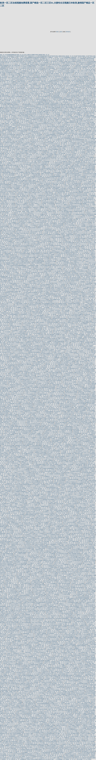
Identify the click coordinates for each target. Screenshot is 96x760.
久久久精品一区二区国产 (41, 87)
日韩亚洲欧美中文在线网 (42, 112)
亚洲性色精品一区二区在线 (30, 226)
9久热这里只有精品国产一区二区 (78, 89)
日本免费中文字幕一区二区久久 (36, 149)
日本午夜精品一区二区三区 (12, 145)
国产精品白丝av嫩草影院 (21, 180)
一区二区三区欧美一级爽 (6, 536)
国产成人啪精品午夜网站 (8, 233)
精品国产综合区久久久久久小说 (73, 472)
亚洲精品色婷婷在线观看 (82, 79)
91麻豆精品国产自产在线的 (51, 195)
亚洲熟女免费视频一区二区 (76, 117)
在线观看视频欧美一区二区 (68, 65)
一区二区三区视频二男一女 (55, 356)
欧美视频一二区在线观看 (14, 302)
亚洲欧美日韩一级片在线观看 (34, 666)
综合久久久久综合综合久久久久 (19, 352)
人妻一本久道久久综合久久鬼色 (18, 317)
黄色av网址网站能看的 (27, 426)
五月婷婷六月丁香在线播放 (86, 449)
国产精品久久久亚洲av (18, 411)
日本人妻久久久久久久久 (51, 281)
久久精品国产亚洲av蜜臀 (59, 273)
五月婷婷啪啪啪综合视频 (32, 265)
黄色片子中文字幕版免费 (70, 474)
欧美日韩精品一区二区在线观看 (51, 342)
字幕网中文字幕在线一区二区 (82, 437)
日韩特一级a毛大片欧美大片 (25, 605)
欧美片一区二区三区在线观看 (15, 517)
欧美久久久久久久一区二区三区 (77, 213)
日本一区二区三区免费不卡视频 (52, 757)
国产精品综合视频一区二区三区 (14, 755)
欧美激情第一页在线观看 (23, 350)
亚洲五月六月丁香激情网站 (53, 594)
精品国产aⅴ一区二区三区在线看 (46, 444)
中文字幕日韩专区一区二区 (83, 352)
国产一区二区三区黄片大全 (31, 330)
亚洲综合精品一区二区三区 (71, 241)
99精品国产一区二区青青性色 (40, 722)
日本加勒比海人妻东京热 (26, 68)
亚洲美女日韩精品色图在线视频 (31, 181)
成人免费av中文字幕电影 (71, 336)
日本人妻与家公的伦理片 (17, 534)
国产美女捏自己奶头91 (87, 184)
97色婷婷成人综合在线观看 (85, 273)
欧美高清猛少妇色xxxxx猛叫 (75, 133)
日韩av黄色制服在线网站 (26, 432)
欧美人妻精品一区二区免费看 (47, 368)
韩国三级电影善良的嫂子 (77, 453)
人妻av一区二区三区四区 (74, 276)
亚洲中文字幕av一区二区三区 (66, 149)
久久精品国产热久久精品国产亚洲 (26, 62)
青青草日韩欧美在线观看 (18, 318)
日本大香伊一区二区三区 (89, 737)
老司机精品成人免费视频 (88, 446)
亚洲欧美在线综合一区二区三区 (11, 407)
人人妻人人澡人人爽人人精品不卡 (88, 552)
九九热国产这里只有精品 (17, 644)
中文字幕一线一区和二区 (51, 390)
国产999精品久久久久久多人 (59, 279)
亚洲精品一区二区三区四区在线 (25, 591)
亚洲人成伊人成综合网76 (52, 586)
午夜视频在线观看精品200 (78, 179)
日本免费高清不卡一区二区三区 (83, 484)
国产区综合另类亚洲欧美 (73, 628)
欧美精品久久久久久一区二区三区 (57, 689)
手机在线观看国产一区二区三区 (83, 568)
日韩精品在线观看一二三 (26, 464)
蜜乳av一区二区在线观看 (41, 534)
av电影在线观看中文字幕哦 (41, 269)
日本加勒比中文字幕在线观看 (27, 73)
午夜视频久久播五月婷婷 (67, 172)
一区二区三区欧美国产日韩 (39, 334)
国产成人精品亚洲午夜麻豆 (28, 79)
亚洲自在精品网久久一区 (22, 88)
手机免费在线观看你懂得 (18, 279)
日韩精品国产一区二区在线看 (71, 330)
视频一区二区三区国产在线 (10, 482)
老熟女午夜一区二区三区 (82, 668)
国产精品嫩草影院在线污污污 (29, 453)
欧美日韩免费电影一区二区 (20, 490)
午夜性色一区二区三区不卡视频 (50, 365)
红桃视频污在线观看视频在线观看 (83, 187)
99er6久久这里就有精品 (16, 349)
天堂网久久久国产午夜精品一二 (61, 121)
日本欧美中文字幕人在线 (45, 501)
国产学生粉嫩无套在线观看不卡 (86, 130)
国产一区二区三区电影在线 (15, 218)
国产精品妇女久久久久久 (17, 103)
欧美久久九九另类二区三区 (17, 541)
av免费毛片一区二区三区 (36, 399)
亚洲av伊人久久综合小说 (46, 352)
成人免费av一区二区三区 (60, 402)
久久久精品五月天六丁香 (12, 528)
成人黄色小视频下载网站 (38, 494)
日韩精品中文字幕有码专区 (62, 288)
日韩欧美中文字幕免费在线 (33, 530)
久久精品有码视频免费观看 (44, 265)
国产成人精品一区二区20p (47, 196)
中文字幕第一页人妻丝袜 (50, 314)
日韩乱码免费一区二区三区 (61, 699)
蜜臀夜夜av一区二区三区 (24, 663)
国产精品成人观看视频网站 (40, 76)
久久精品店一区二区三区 (68, 199)
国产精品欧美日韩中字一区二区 (71, 217)
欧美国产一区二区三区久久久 (84, 185)
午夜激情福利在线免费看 (79, 238)
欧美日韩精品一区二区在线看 (85, 94)
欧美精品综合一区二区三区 (56, 436)
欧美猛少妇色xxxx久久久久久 (30, 380)
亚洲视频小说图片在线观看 (80, 637)
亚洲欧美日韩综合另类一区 (62, 388)
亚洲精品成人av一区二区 (16, 521)
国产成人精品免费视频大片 (22, 563)
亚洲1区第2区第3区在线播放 (81, 697)
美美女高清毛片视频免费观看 (7, 564)
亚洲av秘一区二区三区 (20, 751)
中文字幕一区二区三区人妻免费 (35, 230)
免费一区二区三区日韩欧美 (45, 217)
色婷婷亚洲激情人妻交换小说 (35, 190)
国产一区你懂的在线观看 (14, 125)
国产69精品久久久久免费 (57, 360)
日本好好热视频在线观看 (68, 72)
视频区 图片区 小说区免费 (27, 461)
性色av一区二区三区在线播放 (60, 240)
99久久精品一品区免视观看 (46, 556)
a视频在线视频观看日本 (47, 446)
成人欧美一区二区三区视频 (70, 730)
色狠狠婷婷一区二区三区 (29, 371)
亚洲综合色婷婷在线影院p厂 (50, 230)
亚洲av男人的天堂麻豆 (7, 391)
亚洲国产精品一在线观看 (82, 144)
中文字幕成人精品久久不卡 (11, 722)
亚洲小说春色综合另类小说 (54, 735)
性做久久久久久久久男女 (44, 323)
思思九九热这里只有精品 (58, 330)
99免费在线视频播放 (81, 645)
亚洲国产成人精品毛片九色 (70, 131)
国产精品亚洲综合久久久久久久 (23, 365)
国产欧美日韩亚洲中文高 (22, 92)
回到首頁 (68, 31)
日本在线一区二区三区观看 (74, 304)
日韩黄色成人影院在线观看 (14, 457)
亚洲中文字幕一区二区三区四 (41, 73)
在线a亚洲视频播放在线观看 (8, 129)
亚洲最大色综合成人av (23, 693)
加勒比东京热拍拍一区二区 (80, 605)
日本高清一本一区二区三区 (17, 162)
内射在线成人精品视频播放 (9, 173)
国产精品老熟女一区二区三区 (84, 510)
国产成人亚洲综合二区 (82, 206)
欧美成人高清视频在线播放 (50, 606)
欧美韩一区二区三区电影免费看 (49, 108)
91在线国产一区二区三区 (86, 513)
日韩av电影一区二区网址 (67, 488)
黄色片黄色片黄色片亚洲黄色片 (37, 551)
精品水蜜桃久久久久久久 (48, 60)
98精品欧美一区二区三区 (41, 85)
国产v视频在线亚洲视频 (34, 173)
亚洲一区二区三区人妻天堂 (48, 680)
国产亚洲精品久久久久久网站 (60, 175)
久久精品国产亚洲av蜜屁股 (22, 115)
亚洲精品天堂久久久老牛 (87, 699)
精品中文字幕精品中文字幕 (80, 461)
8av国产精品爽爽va (50, 245)
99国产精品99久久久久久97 (85, 286)
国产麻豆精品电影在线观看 (10, 165)
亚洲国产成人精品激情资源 (88, 215)
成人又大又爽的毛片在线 (17, 436)
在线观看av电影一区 (85, 652)
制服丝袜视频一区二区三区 (57, 83)
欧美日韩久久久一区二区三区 (19, 422)
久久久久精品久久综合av (11, 488)
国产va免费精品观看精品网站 (52, 409)
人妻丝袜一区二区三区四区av (34, 726)
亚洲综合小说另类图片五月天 (38, 135)
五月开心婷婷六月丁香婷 (49, 449)
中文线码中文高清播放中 (85, 733)
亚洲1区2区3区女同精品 (38, 417)
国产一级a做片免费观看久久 (32, 84)
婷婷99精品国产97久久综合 (63, 557)
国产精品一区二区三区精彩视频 (43, 413)
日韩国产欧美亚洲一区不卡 (68, 125)
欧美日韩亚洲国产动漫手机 (23, 294)
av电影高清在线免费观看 (58, 225)
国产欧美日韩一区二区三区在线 (27, 269)
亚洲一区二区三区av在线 (42, 382)
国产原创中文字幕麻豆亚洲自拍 (21, 261)
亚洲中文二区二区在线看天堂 (51, 663)
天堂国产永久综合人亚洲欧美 (44, 607)
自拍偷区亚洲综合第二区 (58, 84)
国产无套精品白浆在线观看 (65, 214)
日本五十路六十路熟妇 (69, 656)
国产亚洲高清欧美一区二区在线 (39, 630)
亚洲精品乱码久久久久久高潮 (31, 411)
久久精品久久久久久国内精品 (9, 102)
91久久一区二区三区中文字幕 (50, 115)
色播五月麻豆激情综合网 (74, 246)
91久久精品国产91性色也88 (54, 310)
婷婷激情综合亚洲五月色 (51, 177)
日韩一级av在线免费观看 (59, 480)
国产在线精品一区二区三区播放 (17, 84)
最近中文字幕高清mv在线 (29, 72)
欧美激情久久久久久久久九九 (79, 272)
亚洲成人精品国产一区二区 (28, 517)
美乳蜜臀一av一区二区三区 (89, 108)
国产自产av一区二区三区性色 (80, 75)
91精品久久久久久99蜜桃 (43, 299)
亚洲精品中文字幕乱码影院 (12, 264)
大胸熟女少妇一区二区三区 (28, 185)
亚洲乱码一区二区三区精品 (53, 630)
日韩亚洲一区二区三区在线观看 (65, 728)
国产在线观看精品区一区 (78, 675)
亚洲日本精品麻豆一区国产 (18, 187)
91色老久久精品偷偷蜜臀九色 (65, 195)
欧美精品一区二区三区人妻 (59, 509)
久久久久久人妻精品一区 (32, 501)
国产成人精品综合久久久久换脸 (44, 318)
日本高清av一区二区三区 (90, 448)
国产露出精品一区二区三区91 (80, 565)
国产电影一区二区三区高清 (44, 441)
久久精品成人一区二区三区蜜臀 (11, 167)
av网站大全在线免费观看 (86, 64)
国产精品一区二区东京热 (62, 555)
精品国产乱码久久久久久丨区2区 (27, 510)
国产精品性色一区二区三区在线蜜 (83, 649)
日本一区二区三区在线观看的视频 (23, 620)
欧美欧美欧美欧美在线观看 (72, 279)
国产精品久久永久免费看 (55, 242)
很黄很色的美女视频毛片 (75, 741)
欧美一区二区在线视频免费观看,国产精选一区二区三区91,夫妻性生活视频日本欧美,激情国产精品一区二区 (24, 54)
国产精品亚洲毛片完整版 (61, 379)
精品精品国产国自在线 (15, 257)
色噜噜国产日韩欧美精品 (71, 421)
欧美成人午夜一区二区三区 (13, 281)
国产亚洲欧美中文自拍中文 (74, 156)
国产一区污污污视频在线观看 (9, 446)
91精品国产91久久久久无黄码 (20, 726)
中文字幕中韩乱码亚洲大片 (49, 288)
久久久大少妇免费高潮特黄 (57, 526)
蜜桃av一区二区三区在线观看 (7, 265)
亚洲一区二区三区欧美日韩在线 (11, 605)
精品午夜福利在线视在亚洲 (50, 538)
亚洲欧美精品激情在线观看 (66, 613)
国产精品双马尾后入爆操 (55, 56)
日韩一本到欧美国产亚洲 (27, 372)
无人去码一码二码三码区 (9, 714)
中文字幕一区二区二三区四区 (73, 249)
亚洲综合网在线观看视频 (37, 288)
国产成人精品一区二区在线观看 (36, 69)
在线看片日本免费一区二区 (15, 752)
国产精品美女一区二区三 (69, 532)
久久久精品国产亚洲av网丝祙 (70, 96)
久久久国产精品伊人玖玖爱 (61, 71)
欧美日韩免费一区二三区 (49, 277)
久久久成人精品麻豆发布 (57, 271)
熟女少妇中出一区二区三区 (82, 265)
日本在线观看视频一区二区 (47, 161)
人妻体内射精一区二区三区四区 (69, 591)
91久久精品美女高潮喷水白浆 (83, 492)
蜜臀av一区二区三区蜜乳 (16, 287)
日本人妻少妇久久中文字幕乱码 (65, 230)
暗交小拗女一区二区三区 (53, 221)
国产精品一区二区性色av (74, 245)
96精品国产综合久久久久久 (60, 628)
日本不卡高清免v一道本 (22, 482)
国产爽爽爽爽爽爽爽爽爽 (49, 294)
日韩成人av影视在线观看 (59, 674)
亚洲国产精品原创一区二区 (14, 119)
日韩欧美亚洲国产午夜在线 (36, 231)
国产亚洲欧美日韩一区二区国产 (56, 703)
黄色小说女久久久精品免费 (59, 472)
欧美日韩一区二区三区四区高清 (26, 377)
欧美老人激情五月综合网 (22, 58)
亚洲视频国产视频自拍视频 (88, 388)
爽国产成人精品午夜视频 (9, 196)
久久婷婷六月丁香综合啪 (20, 273)
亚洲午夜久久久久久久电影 (49, 190)
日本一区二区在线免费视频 (40, 100)
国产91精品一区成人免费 (78, 296)
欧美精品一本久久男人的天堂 (80, 221)
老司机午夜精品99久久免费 (37, 583)
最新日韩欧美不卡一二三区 (21, 449)
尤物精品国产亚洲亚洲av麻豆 (79, 445)
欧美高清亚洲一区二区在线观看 (26, 407)
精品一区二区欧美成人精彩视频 (62, 89)
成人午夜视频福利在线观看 (67, 252)
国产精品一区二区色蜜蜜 (14, 526)
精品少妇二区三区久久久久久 (61, 476)
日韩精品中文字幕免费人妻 (75, 190)
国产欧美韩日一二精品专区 (28, 85)
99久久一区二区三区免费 (52, 315)
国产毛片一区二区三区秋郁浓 (27, 302)
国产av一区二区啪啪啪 (38, 529)
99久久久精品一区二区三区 (73, 743)
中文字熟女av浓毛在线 (62, 706)
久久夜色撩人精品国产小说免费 (69, 185)
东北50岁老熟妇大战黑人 (70, 717)
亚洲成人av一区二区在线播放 (44, 667)
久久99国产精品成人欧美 (29, 702)
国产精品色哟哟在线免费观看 (30, 292)
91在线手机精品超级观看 (39, 218)
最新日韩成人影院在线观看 (88, 168)
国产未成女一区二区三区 (61, 455)
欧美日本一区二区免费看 (26, 281)
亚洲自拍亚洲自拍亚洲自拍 (66, 405)
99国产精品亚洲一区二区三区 (22, 141)
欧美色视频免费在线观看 (63, 104)
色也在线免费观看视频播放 (54, 451)
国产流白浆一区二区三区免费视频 (21, 469)
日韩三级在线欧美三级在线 (69, 360)
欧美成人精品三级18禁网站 (52, 464)
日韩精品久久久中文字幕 (50, 207)
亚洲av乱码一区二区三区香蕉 (9, 149)
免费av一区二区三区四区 (76, 135)
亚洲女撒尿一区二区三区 (8, 215)
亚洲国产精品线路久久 (22, 81)
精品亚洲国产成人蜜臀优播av (25, 364)
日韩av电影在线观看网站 (75, 618)
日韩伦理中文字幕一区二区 (74, 332)
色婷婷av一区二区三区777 (38, 648)
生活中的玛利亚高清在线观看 (42, 578)
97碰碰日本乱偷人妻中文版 (68, 112)
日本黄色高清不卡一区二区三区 (35, 277)
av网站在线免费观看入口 (6, 137)
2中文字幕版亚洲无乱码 (20, 478)
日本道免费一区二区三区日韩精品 (13, 100)
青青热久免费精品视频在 (37, 418)
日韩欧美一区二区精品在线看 (83, 702)
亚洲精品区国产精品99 (48, 102)
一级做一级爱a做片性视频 (80, 407)
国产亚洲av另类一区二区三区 (47, 77)
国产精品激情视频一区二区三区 (25, 488)
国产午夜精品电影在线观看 (89, 718)
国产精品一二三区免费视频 (81, 268)
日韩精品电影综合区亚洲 (45, 64)
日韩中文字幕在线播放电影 (61, 418)
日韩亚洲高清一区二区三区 (39, 126)
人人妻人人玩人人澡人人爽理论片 (39, 528)
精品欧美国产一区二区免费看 (42, 275)
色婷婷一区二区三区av (58, 556)
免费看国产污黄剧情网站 (7, 130)
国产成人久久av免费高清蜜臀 (14, 494)
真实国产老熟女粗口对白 (75, 609)
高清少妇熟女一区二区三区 (11, 402)
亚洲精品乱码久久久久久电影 (69, 79)
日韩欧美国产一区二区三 (29, 250)
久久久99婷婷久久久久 (29, 486)
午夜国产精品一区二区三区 (11, 471)
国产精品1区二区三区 (52, 100)
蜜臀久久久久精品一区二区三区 (69, 237)
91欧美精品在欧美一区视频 (59, 248)
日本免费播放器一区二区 (61, 465)
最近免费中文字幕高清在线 (62, 338)
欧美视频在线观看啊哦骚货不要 (49, 468)
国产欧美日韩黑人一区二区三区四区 (63, 565)
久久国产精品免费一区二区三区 (17, 111)
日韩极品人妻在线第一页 (49, 129)
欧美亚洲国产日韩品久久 (46, 425)
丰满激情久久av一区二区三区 (16, 325)
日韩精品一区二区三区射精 (37, 414)
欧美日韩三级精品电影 (7, 726)
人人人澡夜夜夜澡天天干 (12, 502)
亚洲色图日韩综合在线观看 (73, 318)
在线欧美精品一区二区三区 (70, 83)
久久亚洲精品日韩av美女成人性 (32, 472)
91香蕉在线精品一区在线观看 (8, 194)
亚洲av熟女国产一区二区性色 (46, 222)
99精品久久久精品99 (89, 315)
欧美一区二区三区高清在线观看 (61, 213)
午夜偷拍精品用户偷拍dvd (63, 364)
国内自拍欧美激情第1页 (68, 162)
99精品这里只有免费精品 (86, 311)
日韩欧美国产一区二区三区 (30, 689)
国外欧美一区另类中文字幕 (16, 242)
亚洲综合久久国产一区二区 (34, 460)
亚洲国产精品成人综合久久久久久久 (11, 344)
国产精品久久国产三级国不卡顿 (56, 730)
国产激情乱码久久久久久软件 (70, 514)
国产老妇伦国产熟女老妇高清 (63, 253)
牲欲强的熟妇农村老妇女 (47, 123)
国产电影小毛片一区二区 (20, 229)
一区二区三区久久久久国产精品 (77, 478)
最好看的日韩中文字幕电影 (71, 391)
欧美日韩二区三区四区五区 (38, 114)
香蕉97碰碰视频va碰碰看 (9, 263)
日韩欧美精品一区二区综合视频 (69, 510)
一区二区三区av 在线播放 (24, 571)
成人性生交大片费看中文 (32, 317)
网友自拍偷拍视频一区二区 (13, 432)
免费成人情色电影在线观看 (72, 95)
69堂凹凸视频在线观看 (13, 288)
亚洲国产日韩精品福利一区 (8, 587)
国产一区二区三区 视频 (18, 241)
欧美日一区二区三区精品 (41, 106)
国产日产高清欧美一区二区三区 (79, 548)
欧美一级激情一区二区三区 (50, 494)
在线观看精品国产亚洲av (90, 620)
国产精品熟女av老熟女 (58, 656)
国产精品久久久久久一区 (25, 264)
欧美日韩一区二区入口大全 (11, 62)
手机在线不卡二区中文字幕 (29, 238)
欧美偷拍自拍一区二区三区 (72, 137)
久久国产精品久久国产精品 (25, 529)
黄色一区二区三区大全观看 (22, 206)
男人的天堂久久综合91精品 (83, 383)
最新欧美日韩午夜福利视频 (26, 319)
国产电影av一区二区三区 (17, 110)
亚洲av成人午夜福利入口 (61, 88)
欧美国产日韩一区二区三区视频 (20, 277)
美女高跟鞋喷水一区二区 (60, 180)
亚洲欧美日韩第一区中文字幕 (13, 533)
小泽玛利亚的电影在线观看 (49, 338)
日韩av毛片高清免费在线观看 (36, 169)
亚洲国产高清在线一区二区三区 (7, 69)
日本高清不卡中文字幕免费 (88, 741)
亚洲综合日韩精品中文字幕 (26, 706)
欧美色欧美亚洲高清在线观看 (33, 423)
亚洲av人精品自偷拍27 (52, 461)
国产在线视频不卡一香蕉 (74, 71)
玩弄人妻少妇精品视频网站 (16, 456)
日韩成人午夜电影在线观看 (76, 364)
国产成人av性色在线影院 (41, 486)
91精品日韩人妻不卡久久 (69, 290)
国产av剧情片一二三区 (60, 350)
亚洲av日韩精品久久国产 (35, 283)
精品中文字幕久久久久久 (7, 303)
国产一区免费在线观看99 (62, 359)
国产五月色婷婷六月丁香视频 (68, 361)
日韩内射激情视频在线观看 (29, 629)
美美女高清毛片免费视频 (70, 645)
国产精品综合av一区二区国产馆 (66, 605)
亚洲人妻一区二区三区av (68, 269)
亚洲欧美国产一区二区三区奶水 (49, 445)
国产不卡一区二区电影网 (36, 179)
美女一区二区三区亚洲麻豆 (82, 630)
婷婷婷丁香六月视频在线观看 (38, 548)
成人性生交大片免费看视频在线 (40, 164)
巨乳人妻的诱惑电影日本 (46, 184)
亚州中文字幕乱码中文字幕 (53, 377)
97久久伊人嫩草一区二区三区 (16, 395)
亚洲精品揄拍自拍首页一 (74, 368)
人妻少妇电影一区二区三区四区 (83, 759)
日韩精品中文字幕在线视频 (86, 95)
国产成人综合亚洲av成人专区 (44, 384)
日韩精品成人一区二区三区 (66, 690)
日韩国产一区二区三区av (70, 440)
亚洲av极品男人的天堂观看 (81, 657)
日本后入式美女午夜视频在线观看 (26, 637)
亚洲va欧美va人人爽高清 (25, 476)
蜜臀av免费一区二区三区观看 (54, 85)
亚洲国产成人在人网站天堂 (28, 252)
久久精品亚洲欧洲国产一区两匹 (45, 332)
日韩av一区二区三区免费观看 (41, 62)
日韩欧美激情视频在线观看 (16, 238)
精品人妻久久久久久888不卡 (84, 237)
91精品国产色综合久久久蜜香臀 (7, 203)
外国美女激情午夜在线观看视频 (63, 469)
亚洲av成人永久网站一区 (70, 223)
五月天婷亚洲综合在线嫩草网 (76, 314)
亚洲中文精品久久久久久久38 (60, 491)
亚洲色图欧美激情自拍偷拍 (74, 655)
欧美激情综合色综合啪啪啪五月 (79, 292)
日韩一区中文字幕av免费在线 (51, 713)
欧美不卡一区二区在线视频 (79, 728)
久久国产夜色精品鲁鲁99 (27, 403)
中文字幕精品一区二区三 (64, 309)
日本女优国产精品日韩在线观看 (17, 94)
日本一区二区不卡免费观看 (57, 686)
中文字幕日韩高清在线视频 (59, 249)
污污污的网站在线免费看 (26, 66)
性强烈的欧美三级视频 (75, 444)
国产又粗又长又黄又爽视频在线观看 (73, 183)
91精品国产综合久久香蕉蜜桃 (71, 384)
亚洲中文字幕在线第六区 (43, 162)
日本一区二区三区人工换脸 (50, 620)
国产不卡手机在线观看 (22, 373)
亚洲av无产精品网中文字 (55, 119)
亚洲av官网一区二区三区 (78, 219)
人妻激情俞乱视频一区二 (25, 276)
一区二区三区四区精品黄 (55, 313)
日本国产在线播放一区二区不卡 (59, 317)
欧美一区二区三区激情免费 (58, 286)
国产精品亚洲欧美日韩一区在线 (53, 591)
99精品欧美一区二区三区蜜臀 (81, 258)
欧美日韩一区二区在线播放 (73, 81)
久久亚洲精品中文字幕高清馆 (43, 183)
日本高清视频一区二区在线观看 (39, 690)
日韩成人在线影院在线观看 (51, 483)
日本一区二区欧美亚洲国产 (65, 272)
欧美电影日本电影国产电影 (57, 290)
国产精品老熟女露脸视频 (60, 601)
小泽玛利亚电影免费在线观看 (28, 257)
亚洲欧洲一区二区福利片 (62, 145)
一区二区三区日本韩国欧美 (60, 161)
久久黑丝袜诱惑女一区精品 (29, 701)
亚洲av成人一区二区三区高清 (57, 578)
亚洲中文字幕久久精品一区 (60, 563)
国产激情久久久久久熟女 (26, 653)
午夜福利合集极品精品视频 (75, 203)
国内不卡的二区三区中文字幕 (22, 231)
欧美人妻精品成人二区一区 (22, 567)
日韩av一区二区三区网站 (69, 268)
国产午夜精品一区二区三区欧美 (74, 423)
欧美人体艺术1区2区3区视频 (8, 231)
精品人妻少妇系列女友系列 (11, 364)
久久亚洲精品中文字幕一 (76, 68)
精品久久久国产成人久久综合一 (56, 651)
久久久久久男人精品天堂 (64, 551)
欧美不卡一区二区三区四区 (68, 463)
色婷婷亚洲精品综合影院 (75, 260)
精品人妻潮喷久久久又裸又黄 (34, 490)
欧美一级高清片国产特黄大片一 (27, 310)
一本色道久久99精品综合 (44, 360)
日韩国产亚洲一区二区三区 (87, 340)
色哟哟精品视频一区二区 (14, 382)
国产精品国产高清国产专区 (71, 181)
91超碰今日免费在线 (20, 576)
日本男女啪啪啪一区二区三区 (27, 636)
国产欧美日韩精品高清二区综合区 (27, 219)
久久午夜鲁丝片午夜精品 (75, 60)
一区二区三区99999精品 (87, 530)
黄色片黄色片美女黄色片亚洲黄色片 (16, 77)
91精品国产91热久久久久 (28, 579)
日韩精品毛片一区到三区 (23, 655)
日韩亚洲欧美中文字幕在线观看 (13, 664)
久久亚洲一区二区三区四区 (30, 392)
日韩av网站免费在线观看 (72, 171)
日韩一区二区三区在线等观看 (47, 478)
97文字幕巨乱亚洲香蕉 (54, 640)
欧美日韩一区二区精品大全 (10, 57)
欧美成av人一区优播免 (17, 72)
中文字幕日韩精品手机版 (49, 169)
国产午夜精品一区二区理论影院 (68, 142)
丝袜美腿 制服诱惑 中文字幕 (69, 593)
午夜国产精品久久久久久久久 (13, 164)
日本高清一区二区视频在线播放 (81, 322)
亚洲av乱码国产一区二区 (53, 605)
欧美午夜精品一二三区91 (65, 337)
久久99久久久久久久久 (71, 480)
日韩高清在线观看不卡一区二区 (35, 152)
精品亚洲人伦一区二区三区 (13, 396)
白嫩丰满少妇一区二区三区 (81, 218)
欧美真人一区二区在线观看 (47, 482)
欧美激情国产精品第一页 (74, 706)
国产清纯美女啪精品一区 (81, 56)
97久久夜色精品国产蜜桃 (83, 482)
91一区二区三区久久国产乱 (51, 167)
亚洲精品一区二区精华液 (10, 123)
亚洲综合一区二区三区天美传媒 (63, 327)
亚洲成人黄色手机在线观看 (35, 60)
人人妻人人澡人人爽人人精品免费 (10, 122)
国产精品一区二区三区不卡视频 (50, 272)
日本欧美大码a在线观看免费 (37, 117)
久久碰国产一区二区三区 (8, 311)
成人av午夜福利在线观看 (67, 227)
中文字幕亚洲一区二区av (35, 196)
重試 (57, 31)
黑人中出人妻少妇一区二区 (29, 436)
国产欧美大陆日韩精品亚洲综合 (36, 346)
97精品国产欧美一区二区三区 (21, 190)
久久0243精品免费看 (56, 172)
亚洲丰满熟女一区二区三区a (33, 747)
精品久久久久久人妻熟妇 (71, 674)
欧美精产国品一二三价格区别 (7, 299)
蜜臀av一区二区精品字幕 (64, 344)
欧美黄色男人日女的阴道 (21, 240)
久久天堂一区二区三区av (61, 541)
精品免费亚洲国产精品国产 (62, 190)
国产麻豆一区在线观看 (33, 568)
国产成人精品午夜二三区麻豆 (62, 499)
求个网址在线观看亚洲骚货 (43, 438)
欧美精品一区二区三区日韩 (78, 153)
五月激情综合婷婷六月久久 (75, 388)
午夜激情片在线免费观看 (69, 271)
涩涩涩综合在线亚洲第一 (82, 194)
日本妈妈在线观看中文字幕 (56, 103)
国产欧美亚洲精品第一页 (73, 379)
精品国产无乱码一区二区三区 (31, 271)
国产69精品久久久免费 (55, 210)
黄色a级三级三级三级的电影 (57, 183)
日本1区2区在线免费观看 (38, 698)
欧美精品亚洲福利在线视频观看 (80, 409)
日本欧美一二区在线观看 (43, 307)
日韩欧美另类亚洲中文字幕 (64, 483)
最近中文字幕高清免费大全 (58, 607)
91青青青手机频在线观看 (67, 547)
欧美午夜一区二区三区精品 (34, 672)
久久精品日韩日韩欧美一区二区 (42, 280)
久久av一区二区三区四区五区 (62, 329)
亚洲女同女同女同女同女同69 (71, 686)
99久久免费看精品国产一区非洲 (17, 227)
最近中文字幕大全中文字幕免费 (54, 122)
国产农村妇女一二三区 (32, 240)
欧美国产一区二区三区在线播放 (62, 559)
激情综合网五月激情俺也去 (47, 350)
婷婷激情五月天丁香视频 (46, 130)
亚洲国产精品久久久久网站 (33, 421)
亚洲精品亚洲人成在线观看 (28, 398)
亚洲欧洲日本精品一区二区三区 (16, 547)
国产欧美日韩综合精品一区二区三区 (28, 353)
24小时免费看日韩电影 (18, 467)
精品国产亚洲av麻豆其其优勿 (74, 530)
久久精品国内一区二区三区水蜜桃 (85, 350)
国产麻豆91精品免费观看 (22, 329)
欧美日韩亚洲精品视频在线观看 (77, 557)
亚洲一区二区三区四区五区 (73, 317)
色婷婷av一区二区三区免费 (71, 536)
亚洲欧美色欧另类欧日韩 (73, 491)
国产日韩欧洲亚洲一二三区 (13, 636)
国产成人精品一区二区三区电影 (24, 165)
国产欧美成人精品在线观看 (71, 273)
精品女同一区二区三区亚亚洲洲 (13, 211)
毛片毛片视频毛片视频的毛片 (10, 127)
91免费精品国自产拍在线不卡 (68, 218)
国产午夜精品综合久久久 (31, 56)
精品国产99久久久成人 (72, 94)
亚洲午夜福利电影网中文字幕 (84, 421)
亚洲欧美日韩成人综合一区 (57, 131)
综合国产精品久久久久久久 (11, 582)
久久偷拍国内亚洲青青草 (29, 707)
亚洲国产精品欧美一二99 (50, 192)
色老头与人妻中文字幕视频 (51, 676)
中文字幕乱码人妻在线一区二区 (69, 383)
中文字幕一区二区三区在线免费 (47, 204)
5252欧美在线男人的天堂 (6, 61)
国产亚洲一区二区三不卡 (86, 161)
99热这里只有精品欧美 (45, 83)
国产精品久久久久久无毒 (80, 353)
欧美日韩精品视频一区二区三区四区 (75, 739)
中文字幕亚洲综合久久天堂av (26, 99)
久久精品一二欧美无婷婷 (54, 371)
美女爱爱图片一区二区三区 (79, 710)
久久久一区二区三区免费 (59, 300)
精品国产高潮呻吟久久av (11, 260)
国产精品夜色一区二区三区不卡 (63, 200)
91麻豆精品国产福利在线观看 (29, 183)
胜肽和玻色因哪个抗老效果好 (27, 396)
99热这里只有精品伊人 (71, 118)
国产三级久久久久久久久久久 (18, 248)
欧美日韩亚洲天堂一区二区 (65, 296)
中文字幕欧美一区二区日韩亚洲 (82, 651)
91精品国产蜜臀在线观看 (48, 402)
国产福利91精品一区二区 (13, 268)
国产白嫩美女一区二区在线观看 (61, 446)
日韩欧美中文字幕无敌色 (82, 438)
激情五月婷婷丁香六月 (11, 487)
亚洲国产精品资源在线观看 (64, 583)
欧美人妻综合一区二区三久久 (69, 325)
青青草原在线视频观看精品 (50, 104)
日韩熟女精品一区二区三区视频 (61, 609)
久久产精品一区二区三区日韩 (48, 246)
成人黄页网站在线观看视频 (9, 177)
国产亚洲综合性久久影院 (89, 135)
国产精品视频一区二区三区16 (85, 392)
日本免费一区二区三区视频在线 (62, 737)
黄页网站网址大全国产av (77, 264)
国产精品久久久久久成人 (22, 123)
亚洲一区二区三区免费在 (85, 540)
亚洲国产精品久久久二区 (61, 348)
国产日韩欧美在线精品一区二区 (29, 98)
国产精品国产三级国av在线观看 (16, 705)
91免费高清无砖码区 (71, 694)
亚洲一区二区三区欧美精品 (22, 173)
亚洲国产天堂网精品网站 (14, 223)
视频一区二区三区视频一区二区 (65, 663)
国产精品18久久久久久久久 (33, 694)
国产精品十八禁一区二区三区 (51, 698)
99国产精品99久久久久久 (80, 227)
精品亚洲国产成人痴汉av (23, 60)
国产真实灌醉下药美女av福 (26, 309)
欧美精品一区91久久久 (65, 475)
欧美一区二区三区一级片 (69, 87)
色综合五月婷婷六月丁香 (73, 455)
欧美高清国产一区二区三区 (20, 168)
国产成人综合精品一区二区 (79, 574)
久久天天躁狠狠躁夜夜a (32, 131)
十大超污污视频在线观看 (73, 541)
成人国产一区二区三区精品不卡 (41, 683)
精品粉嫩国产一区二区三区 (50, 660)
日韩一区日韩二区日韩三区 (44, 306)
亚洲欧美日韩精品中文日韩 (48, 455)
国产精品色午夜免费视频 (6, 72)
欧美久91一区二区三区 (26, 494)
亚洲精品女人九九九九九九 (65, 603)
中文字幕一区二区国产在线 (33, 478)
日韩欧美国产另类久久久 (8, 355)
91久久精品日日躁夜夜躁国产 (52, 219)
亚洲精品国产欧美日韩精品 (9, 519)
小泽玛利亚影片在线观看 (83, 131)
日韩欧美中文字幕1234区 (64, 281)
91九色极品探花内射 (9, 179)
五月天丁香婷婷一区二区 (59, 123)
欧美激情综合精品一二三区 (18, 137)
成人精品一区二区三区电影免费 (79, 198)
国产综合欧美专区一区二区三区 (28, 440)
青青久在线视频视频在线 (87, 332)
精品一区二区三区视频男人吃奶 (21, 540)
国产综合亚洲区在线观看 (26, 344)
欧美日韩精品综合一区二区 (73, 111)
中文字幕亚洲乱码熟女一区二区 (69, 380)
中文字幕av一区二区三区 (46, 743)
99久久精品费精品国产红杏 (33, 171)
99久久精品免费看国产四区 (39, 234)
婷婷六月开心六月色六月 (14, 66)
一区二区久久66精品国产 (25, 272)
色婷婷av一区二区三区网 (20, 311)
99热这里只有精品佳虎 (59, 482)
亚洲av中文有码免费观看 (84, 634)
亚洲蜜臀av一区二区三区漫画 (64, 611)
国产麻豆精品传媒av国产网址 (71, 634)
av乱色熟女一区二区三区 (25, 91)
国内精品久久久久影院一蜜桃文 (11, 476)
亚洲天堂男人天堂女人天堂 (40, 148)
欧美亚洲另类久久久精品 (70, 683)
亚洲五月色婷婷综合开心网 (38, 390)
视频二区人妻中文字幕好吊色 (78, 127)
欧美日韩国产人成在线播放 (81, 436)
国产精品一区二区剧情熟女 (33, 345)
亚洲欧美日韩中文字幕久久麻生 (10, 693)
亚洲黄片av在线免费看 (68, 208)
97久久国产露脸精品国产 (62, 387)
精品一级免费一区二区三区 (87, 188)
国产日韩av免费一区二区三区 (9, 338)
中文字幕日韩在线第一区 (79, 230)
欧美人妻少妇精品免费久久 (15, 65)
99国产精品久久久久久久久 (31, 621)
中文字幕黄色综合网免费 (39, 99)
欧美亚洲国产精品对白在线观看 (70, 158)
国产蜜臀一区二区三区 (61, 733)
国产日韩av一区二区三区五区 (78, 588)
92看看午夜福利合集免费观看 (74, 321)
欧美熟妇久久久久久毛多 (68, 349)
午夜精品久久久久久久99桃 (57, 250)
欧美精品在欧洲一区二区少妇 (54, 659)
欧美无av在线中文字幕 (32, 332)
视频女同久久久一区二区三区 (15, 280)
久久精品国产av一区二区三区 (86, 248)
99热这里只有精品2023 (20, 215)
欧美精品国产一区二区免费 (32, 714)
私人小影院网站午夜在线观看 (85, 226)
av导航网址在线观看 (9, 254)
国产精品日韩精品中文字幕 (66, 748)
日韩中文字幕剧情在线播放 (67, 617)
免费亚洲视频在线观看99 (13, 104)
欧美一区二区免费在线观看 (15, 375)
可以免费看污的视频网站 (47, 460)
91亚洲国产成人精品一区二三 (64, 624)
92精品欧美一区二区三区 (26, 223)
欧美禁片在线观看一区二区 (76, 718)
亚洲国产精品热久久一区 (68, 119)
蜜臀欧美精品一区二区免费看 (50, 152)
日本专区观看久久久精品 (30, 61)
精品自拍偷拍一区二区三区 (6, 290)
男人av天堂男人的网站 (85, 460)
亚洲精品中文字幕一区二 (59, 154)
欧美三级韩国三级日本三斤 (87, 365)
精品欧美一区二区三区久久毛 (29, 506)
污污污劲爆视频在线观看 (23, 379)
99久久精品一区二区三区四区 (54, 150)
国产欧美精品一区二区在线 (69, 670)
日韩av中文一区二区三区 (68, 671)
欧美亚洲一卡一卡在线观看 (75, 399)
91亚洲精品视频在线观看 (13, 630)
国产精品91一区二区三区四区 (15, 183)
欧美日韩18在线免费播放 (17, 371)
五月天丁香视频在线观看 (71, 352)
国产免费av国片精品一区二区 (27, 76)
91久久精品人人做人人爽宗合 (20, 400)
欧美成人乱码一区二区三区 (8, 229)
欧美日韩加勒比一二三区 (7, 213)
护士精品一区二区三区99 (62, 276)
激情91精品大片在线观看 (89, 329)
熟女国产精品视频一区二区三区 (41, 488)
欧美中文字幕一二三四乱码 (50, 69)
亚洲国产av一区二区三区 (76, 534)
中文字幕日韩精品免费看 (44, 353)
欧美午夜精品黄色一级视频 (46, 137)
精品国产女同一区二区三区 (35, 499)
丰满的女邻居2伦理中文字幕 (38, 281)
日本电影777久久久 (77, 613)
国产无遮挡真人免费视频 (40, 633)
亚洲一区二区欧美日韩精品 (35, 680)
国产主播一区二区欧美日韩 (89, 88)
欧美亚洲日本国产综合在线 (48, 626)
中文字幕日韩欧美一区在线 (21, 202)
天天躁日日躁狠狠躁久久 (66, 164)
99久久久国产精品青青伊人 (55, 112)
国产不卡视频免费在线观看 (46, 304)
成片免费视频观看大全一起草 (78, 91)
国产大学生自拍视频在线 (46, 491)
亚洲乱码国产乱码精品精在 (59, 479)
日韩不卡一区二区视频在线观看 (18, 332)
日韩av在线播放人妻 (12, 475)
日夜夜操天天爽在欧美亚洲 (58, 130)
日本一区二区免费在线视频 (73, 240)
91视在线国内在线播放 (41, 453)
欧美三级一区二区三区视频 (76, 468)
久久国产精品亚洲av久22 (53, 148)
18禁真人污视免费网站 (14, 188)
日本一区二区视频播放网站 (48, 565)
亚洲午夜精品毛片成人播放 (78, 757)
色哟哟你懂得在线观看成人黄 (49, 202)
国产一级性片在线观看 (72, 509)
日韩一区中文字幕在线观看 (8, 175)
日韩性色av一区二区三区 (59, 597)
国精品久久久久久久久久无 (79, 169)
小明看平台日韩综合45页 (17, 106)
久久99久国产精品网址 (65, 292)
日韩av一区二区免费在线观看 (50, 80)
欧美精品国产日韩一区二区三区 (12, 309)
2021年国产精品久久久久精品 (17, 198)
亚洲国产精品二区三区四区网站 (64, 115)
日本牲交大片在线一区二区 (35, 92)
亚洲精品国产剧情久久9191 (37, 192)
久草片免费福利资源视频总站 (79, 214)
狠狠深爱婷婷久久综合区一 (71, 753)
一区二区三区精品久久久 (82, 223)
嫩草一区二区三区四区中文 (12, 276)
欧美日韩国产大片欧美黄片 (24, 142)
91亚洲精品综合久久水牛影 (23, 710)
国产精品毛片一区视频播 (45, 341)
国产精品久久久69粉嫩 (65, 534)
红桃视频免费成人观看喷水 (61, 133)
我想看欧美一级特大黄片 (89, 288)
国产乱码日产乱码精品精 (48, 340)
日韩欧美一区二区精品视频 (73, 161)
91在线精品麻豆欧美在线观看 (75, 555)
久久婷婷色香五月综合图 (69, 267)
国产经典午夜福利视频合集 (65, 710)
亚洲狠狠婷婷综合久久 (63, 632)
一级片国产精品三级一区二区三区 (55, 755)
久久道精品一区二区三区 (8, 552)
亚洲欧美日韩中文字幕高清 (42, 376)
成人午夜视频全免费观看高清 (69, 122)
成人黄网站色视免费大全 (16, 357)
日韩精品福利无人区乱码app (61, 367)
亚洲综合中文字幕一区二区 (82, 290)
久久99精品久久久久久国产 (78, 261)
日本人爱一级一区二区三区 (66, 75)
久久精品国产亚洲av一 (24, 559)
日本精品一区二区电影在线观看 (79, 487)
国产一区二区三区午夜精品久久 (40, 144)
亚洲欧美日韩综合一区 (59, 194)
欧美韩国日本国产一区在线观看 (23, 177)
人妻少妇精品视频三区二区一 (9, 418)
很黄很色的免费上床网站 (38, 538)
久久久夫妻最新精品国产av (85, 171)
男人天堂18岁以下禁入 (12, 192)
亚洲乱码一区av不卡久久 (34, 81)
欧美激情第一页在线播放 (41, 349)
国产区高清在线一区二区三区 (12, 133)
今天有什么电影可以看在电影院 (52, 707)
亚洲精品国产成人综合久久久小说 (84, 110)
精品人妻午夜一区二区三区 (38, 245)
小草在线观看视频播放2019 (13, 314)
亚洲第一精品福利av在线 (81, 361)
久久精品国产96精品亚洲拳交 (28, 383)
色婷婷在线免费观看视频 (78, 549)
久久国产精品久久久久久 (51, 138)
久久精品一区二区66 (67, 198)
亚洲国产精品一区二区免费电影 (86, 157)
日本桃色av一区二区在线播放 (78, 583)
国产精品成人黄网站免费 (38, 426)
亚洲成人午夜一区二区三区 (62, 729)
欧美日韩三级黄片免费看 (29, 442)
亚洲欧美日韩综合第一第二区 (80, 372)
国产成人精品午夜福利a (69, 280)
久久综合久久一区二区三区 (55, 394)
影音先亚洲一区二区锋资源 (9, 204)
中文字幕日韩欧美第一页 (37, 133)
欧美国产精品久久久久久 (8, 171)
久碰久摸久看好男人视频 (80, 199)
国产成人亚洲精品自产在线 (6, 460)
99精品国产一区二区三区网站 (33, 369)
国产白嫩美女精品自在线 (41, 398)
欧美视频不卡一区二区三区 (79, 150)
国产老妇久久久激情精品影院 (64, 445)
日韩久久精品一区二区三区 (81, 506)
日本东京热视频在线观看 (81, 413)
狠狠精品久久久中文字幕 (35, 468)
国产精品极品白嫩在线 (73, 544)
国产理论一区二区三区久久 (89, 68)
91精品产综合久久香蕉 (74, 449)
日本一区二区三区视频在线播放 (9, 283)
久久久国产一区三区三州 (13, 625)
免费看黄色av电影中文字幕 (12, 199)
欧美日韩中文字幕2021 (62, 108)
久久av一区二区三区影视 (80, 346)
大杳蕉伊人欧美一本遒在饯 (24, 741)
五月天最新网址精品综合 (44, 158)
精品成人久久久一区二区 (80, 709)
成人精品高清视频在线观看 (82, 394)
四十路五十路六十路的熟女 (45, 141)
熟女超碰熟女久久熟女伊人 (18, 330)
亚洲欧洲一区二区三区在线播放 (68, 484)
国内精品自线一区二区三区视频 (41, 75)
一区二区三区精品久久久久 (46, 273)
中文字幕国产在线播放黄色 (85, 687)
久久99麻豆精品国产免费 (79, 464)
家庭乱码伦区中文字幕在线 (72, 248)
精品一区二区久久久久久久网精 (60, 141)
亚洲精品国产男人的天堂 (18, 391)
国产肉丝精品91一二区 (78, 302)
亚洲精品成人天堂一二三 (15, 651)
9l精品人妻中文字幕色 (83, 158)
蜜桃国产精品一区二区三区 (87, 359)
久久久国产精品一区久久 (86, 318)
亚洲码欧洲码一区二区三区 (64, 134)
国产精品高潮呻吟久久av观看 (50, 575)
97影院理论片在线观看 (66, 453)
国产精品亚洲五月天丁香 (88, 419)
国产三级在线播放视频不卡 (23, 498)
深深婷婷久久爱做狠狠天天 (66, 410)
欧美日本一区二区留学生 (14, 319)
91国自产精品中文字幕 (48, 121)
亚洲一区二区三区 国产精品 (10, 60)
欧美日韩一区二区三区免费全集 (76, 345)
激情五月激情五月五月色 (81, 722)
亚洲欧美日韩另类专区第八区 (21, 161)
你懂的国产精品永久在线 (89, 561)
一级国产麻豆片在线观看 (46, 81)
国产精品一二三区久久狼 (38, 432)
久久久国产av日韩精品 (59, 181)
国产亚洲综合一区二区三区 (30, 156)
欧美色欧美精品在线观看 (38, 57)
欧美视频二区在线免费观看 (48, 203)
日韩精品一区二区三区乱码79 (41, 267)
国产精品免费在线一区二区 (88, 423)
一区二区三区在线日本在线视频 (68, 415)
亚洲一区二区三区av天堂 (86, 196)
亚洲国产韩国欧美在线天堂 (20, 597)
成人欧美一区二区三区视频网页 (44, 156)
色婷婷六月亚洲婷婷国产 (15, 372)
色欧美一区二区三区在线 (82, 542)
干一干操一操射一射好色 (35, 161)
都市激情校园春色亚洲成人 (73, 254)
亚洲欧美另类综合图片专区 (12, 549)
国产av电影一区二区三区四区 (65, 713)
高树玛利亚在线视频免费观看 (33, 77)
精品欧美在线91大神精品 (41, 451)
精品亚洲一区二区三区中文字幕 (57, 392)
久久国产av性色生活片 (46, 236)
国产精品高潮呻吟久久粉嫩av (16, 629)
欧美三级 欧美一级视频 (31, 299)
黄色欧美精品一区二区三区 (61, 245)
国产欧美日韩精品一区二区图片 (72, 716)
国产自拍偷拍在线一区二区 (33, 246)
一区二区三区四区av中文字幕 (66, 302)
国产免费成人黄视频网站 (69, 755)
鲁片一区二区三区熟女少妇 (14, 383)
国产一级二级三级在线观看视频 (48, 751)
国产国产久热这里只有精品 (58, 525)
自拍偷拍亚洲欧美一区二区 (22, 194)
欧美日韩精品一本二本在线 (74, 145)
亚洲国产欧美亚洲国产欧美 (39, 649)
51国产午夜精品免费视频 (81, 106)
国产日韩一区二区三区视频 (35, 206)
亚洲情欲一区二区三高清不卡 (43, 61)
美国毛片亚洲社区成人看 (38, 483)
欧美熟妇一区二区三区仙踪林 (81, 252)
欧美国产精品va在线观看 (27, 386)
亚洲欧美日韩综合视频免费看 (81, 66)
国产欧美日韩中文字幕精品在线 (66, 322)
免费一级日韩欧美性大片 (70, 194)
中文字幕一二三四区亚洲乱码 (87, 303)
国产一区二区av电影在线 (89, 386)
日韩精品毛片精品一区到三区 (22, 587)
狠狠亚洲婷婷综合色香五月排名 (80, 515)
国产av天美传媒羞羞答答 (16, 185)
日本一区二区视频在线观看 (44, 172)
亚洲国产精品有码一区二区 (40, 636)
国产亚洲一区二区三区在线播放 (59, 111)
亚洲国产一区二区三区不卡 (74, 699)
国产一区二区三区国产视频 (72, 425)
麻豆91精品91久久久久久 (19, 368)
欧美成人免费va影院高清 (14, 245)
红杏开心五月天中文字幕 (11, 684)
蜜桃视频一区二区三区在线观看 (87, 81)
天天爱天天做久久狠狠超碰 (43, 110)
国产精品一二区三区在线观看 (39, 605)
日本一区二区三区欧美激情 (62, 277)
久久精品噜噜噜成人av (12, 736)
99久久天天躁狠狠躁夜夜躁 (37, 104)
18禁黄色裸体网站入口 (75, 294)
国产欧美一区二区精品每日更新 (63, 529)
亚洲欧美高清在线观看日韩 (35, 88)
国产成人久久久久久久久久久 (34, 229)
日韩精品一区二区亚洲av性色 (40, 670)
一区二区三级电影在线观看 (56, 162)
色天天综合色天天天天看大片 (88, 154)
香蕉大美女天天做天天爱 (16, 85)
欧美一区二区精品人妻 (74, 357)
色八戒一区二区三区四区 (23, 200)
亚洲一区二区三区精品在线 (88, 641)
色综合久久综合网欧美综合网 (71, 341)
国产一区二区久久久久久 (29, 456)
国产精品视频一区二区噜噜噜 (41, 524)
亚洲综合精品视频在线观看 (60, 519)
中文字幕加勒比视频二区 (84, 479)
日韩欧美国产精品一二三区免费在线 (44, 456)
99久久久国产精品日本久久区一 (81, 313)
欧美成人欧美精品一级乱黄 (12, 713)
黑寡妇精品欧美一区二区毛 (56, 375)
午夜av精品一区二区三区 (51, 595)
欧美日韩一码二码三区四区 (84, 241)
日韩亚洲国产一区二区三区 (60, 321)
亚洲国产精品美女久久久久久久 (78, 138)
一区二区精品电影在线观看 (88, 167)
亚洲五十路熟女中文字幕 (57, 217)
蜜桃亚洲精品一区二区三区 (75, 168)
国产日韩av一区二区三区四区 (72, 257)
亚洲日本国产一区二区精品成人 (67, 638)
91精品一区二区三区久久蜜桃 (45, 395)
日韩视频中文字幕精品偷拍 (74, 724)
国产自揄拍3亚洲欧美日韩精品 (53, 647)
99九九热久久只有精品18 (40, 616)
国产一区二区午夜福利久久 (73, 196)
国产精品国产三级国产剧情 (63, 468)
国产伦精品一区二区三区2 (9, 154)
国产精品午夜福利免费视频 (14, 733)
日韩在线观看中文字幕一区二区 (80, 430)
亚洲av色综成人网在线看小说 (68, 106)
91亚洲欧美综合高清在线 (69, 413)
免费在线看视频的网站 (38, 260)
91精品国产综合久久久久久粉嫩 (65, 457)
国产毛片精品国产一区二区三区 (26, 107)
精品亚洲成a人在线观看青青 (54, 256)
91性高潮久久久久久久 (53, 302)
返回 (61, 31)
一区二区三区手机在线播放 (56, 542)
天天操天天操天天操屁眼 (29, 322)
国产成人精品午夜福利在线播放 (69, 85)
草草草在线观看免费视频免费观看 (23, 484)
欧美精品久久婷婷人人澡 (10, 80)
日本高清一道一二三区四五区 (64, 575)
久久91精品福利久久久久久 (49, 263)
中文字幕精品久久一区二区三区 (75, 88)
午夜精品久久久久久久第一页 (83, 522)
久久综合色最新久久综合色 (62, 449)
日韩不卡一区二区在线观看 (60, 171)
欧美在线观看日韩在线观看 (63, 80)
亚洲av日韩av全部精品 (12, 459)
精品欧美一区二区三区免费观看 (78, 152)
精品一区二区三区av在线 (17, 497)
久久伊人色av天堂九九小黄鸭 (7, 83)
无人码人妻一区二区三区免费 (52, 403)
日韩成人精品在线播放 (36, 622)
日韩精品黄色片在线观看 (29, 730)
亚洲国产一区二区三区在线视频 (57, 257)
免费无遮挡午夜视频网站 (33, 643)
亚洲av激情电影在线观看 (74, 277)
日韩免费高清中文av (10, 718)
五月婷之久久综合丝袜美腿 (33, 503)
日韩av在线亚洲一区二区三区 (70, 375)
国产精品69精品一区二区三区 (57, 683)
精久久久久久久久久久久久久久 (52, 475)
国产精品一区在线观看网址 (63, 291)
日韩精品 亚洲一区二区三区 (73, 180)
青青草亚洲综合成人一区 (15, 361)
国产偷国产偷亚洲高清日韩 (22, 196)
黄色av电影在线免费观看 (34, 482)
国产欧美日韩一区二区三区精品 (23, 135)
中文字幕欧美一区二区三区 (54, 125)
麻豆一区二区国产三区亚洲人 (61, 368)
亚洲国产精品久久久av (62, 544)
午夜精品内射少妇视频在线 (37, 741)
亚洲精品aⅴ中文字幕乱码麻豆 (51, 432)
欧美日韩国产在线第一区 (18, 156)
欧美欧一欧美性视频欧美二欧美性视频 (57, 188)
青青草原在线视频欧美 (43, 96)
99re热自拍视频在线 (39, 357)
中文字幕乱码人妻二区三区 (10, 88)
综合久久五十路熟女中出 (22, 283)
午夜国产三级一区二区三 (15, 413)
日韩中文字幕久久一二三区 (60, 726)
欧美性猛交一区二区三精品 (15, 87)
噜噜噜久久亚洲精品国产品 (46, 248)
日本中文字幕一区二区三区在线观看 (11, 176)
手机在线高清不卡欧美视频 (23, 214)
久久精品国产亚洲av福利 (43, 717)
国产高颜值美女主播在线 (27, 417)
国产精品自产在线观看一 (77, 337)
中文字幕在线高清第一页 (86, 249)
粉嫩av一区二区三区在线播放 (42, 257)
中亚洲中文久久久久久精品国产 (16, 226)
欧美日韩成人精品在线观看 (77, 559)
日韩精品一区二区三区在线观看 (52, 114)
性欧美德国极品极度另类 (43, 56)
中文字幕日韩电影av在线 (11, 75)
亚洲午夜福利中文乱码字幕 (11, 348)
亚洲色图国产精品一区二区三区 (66, 126)
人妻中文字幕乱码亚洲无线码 (74, 184)
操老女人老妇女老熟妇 (67, 150)
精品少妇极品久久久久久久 (12, 114)
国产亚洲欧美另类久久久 (7, 568)
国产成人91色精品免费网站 (10, 618)
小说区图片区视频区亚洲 (32, 610)
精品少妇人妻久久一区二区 (10, 740)
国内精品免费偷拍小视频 (90, 575)
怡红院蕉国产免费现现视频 (41, 547)
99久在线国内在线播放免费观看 (37, 261)
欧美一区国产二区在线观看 (27, 452)
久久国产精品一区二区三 (36, 559)
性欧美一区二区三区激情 (80, 103)
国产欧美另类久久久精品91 (48, 206)
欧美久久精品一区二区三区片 (30, 96)
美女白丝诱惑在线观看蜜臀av (59, 191)
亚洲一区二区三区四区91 (50, 469)
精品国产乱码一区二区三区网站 (52, 218)
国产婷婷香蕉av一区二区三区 (53, 613)
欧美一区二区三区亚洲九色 (87, 291)
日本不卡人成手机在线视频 (61, 540)
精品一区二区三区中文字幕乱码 (85, 502)
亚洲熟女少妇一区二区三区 (35, 115)
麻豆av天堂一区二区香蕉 (73, 513)
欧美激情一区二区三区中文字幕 (19, 89)
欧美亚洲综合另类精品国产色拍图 (28, 382)
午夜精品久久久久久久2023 (85, 411)
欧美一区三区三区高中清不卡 (82, 233)
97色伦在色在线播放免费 (68, 242)
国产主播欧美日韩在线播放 (22, 519)
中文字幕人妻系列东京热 (86, 111)
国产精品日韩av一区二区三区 (17, 271)
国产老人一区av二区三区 (49, 329)
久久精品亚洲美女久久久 (26, 160)
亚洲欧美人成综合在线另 (20, 83)
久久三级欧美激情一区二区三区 (16, 210)
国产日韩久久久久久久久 (82, 244)
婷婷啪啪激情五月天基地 (26, 314)
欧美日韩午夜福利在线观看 (30, 162)
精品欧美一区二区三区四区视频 (81, 486)
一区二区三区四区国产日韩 (78, 115)
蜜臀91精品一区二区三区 (71, 395)
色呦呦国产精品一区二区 (36, 365)
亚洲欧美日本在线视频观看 (21, 560)
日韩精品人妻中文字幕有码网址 (60, 345)
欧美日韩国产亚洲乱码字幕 (54, 106)
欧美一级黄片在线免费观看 (77, 529)
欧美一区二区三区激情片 (14, 594)
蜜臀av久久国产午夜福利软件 (75, 129)
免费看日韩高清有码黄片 (76, 167)
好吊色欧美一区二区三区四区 (23, 244)
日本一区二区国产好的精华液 (87, 84)
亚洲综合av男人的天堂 (17, 191)
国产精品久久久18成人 (47, 118)
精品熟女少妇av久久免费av (30, 258)
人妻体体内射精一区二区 (48, 92)
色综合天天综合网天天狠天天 (30, 191)
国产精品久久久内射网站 (43, 292)
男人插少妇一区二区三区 (78, 426)
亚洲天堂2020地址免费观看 (61, 168)
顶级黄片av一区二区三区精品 (21, 355)
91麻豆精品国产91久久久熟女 (60, 333)
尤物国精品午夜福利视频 (40, 452)
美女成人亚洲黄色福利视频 (61, 399)
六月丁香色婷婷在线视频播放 (51, 149)
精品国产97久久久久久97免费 (60, 157)
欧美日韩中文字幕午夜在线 (80, 242)
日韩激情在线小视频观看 (49, 661)
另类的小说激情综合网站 (12, 544)
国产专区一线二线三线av (81, 671)
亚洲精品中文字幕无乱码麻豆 (10, 108)
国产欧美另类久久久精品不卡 (59, 81)
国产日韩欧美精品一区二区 (8, 501)
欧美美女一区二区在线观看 (68, 610)
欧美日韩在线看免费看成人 (51, 264)
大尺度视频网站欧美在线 (86, 714)
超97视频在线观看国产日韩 (57, 187)
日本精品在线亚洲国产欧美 (13, 593)
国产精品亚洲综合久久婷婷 (86, 368)
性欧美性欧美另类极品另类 (9, 661)
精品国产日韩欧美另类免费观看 (78, 403)
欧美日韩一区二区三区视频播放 (77, 281)
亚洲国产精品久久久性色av (29, 242)
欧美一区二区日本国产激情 (14, 417)
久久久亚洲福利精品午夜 (22, 388)
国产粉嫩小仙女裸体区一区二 (55, 73)
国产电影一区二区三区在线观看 (43, 95)
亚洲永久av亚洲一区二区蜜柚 (22, 118)
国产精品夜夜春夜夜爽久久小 (56, 96)
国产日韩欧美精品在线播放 (45, 568)
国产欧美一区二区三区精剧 (41, 188)
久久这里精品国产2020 (19, 299)
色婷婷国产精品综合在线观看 (77, 693)
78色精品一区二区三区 (74, 540)
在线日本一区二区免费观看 (70, 438)
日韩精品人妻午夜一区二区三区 (47, 215)
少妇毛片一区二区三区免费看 (52, 165)
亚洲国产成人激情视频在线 (64, 406)
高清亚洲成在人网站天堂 (11, 327)
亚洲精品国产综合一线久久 (25, 221)
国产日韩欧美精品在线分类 (8, 484)
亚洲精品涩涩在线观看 (42, 744)
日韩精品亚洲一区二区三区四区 (12, 310)
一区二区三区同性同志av (55, 307)
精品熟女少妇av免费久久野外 (78, 327)
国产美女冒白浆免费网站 (16, 645)
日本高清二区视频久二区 (65, 165)
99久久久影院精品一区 (69, 187)
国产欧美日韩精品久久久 (16, 256)
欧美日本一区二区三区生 (40, 377)
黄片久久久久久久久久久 (8, 64)
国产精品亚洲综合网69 (16, 275)
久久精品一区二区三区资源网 (43, 705)
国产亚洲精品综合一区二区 (29, 644)
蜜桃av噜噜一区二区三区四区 (58, 336)
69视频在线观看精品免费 (31, 514)
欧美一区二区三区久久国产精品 (54, 325)
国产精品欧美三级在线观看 (34, 400)
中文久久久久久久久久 (11, 195)
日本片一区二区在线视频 (60, 77)
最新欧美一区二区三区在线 (20, 213)
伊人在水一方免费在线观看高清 (72, 84)
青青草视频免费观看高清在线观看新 (47, 387)
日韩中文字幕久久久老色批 (12, 267)
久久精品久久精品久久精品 (86, 240)
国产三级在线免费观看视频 (67, 637)
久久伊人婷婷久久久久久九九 (21, 434)
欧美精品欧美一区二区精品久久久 (58, 319)
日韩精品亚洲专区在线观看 (87, 294)
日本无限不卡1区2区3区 (44, 336)
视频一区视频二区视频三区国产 (9, 691)
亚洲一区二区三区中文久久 (15, 150)
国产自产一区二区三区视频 (32, 157)
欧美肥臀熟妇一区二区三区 (30, 687)
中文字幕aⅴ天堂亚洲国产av (42, 436)
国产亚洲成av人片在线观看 (61, 92)
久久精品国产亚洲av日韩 (36, 725)
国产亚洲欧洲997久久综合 (23, 236)
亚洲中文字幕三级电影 (36, 108)
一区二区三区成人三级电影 (44, 668)
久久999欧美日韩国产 (84, 306)
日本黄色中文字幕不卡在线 (32, 254)
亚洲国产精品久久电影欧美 (13, 538)
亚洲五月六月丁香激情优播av (83, 360)
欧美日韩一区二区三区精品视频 (53, 484)
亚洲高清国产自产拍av (49, 724)
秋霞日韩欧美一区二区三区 (36, 233)
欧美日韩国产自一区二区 (30, 237)
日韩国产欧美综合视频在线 (16, 707)
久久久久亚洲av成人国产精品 (88, 69)
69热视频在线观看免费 (75, 471)
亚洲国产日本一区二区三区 (23, 102)
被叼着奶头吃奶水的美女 (77, 533)
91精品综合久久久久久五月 (74, 215)
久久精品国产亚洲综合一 (73, 333)
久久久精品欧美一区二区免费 (9, 92)
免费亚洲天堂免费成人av (52, 745)
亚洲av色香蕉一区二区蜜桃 (87, 471)
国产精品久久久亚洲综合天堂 (70, 323)
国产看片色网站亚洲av (15, 148)
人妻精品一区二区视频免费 (17, 112)
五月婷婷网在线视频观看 (70, 206)
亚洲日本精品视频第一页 (51, 68)
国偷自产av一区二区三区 (64, 315)
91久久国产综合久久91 (22, 300)
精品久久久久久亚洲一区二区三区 (82, 256)
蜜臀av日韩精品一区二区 (25, 678)
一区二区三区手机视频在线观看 (63, 622)
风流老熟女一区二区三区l (27, 100)
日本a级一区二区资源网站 (20, 530)
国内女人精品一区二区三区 (43, 98)
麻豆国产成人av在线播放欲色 (36, 434)
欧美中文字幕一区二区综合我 (36, 469)
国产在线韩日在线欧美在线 (40, 256)
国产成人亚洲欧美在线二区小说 (27, 95)
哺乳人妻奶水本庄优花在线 (19, 304)
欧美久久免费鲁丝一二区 (50, 57)
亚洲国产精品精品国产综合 (49, 276)
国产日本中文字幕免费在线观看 (61, 718)
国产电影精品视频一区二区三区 (58, 95)
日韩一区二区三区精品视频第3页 (33, 359)
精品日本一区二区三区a (61, 560)
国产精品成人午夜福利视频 (6, 56)
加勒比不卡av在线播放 (63, 365)
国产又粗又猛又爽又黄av (40, 755)
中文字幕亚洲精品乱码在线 (21, 419)
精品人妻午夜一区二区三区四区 (10, 437)
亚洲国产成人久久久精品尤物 (26, 199)
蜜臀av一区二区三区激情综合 (26, 406)
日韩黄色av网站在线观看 (36, 327)
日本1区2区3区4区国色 (35, 236)
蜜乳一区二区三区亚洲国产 (25, 268)
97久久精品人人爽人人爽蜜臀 (80, 307)
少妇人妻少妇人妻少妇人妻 (87, 60)
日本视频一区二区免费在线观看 (28, 413)
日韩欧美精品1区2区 (34, 141)
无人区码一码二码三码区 (74, 102)
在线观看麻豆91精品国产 (9, 240)
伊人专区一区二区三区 (54, 405)
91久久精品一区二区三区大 (72, 300)
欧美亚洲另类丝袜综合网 (45, 421)
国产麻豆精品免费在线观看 (63, 68)
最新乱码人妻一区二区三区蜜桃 (26, 549)
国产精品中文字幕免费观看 (87, 102)
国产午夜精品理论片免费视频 (37, 207)
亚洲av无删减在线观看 (11, 648)
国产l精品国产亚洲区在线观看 (60, 304)
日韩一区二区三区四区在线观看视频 (18, 666)
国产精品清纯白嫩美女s (15, 326)
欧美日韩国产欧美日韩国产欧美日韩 (43, 249)
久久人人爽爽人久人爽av (14, 76)
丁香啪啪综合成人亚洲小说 (16, 522)
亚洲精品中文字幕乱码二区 (75, 202)
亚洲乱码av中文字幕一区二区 (62, 203)
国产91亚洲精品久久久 (55, 258)
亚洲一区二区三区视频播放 (87, 434)
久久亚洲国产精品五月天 (62, 202)
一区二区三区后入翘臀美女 (61, 204)
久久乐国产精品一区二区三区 (63, 448)
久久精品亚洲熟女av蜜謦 (88, 183)
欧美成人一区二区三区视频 (63, 135)
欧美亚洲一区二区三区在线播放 (46, 513)
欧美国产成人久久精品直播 (51, 603)
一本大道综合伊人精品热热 (63, 314)
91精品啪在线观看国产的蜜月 (48, 168)
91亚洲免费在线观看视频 (29, 106)
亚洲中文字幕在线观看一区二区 (10, 428)
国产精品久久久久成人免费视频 (56, 645)
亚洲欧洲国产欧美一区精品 (66, 648)
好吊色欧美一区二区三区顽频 (31, 525)
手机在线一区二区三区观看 (84, 519)
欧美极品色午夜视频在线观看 (21, 495)
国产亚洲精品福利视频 (41, 150)
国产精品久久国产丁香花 (18, 249)
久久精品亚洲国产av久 (39, 296)
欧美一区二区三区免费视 (19, 290)
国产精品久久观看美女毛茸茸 (23, 338)
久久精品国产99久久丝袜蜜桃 (35, 560)
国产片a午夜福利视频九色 (70, 225)
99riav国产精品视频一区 (83, 501)
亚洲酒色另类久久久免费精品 (38, 91)
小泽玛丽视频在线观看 (19, 158)
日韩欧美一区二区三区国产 (13, 138)
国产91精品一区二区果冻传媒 (41, 396)
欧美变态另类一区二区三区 (19, 341)
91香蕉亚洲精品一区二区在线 (20, 561)
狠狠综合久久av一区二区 (75, 678)
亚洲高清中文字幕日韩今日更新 (71, 64)
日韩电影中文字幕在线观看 (28, 515)
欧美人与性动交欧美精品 (35, 118)
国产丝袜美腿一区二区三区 (13, 68)
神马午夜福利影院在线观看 (62, 553)
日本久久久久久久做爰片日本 (14, 660)
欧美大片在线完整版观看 (75, 433)
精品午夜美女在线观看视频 (82, 76)
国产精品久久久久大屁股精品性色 (19, 131)
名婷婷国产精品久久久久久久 (26, 613)
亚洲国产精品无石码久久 (50, 117)
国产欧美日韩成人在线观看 (13, 342)
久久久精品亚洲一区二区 (50, 260)
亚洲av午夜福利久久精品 (48, 355)
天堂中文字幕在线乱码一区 (81, 125)
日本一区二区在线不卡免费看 (27, 188)
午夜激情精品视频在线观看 (73, 303)
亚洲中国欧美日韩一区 (27, 218)
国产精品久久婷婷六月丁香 (39, 591)
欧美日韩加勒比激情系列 (14, 683)
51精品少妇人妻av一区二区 (55, 185)
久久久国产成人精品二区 (43, 657)
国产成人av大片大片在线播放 (70, 382)
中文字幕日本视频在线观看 (86, 628)
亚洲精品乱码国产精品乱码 (32, 341)
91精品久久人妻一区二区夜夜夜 (65, 100)
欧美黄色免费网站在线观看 (77, 448)
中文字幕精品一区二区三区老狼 (18, 184)
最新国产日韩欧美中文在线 (6, 609)
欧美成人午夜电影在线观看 (61, 129)
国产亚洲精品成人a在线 (9, 419)
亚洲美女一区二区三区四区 (19, 360)
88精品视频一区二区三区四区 (60, 184)
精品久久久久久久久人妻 (71, 123)
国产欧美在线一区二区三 (17, 292)
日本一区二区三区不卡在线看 (80, 547)
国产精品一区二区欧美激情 (34, 716)
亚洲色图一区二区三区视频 (85, 250)
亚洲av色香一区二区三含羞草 (70, 524)
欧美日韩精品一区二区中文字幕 (51, 337)
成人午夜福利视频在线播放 (39, 464)
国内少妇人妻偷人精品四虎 (89, 534)
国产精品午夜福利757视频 (38, 165)
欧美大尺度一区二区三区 (6, 89)
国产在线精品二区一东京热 (45, 84)
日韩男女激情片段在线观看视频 (16, 258)
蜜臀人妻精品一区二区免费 (69, 537)
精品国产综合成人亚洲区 (36, 200)
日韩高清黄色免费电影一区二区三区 (38, 244)
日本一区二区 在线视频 (21, 298)
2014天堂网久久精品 (51, 153)
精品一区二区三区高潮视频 (19, 71)
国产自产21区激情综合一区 (34, 58)
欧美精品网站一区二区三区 (56, 657)
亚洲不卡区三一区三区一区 (56, 522)
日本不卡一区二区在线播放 (25, 632)
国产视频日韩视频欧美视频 (24, 337)
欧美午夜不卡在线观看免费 (24, 108)
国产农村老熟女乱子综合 (29, 570)
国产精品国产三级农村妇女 (79, 164)
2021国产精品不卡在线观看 (84, 643)
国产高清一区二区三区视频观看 (51, 357)
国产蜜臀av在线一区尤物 (27, 463)
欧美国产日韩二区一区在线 (40, 461)
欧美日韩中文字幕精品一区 (74, 434)
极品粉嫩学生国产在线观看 (56, 110)
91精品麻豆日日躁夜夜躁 (51, 728)
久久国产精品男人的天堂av (40, 211)
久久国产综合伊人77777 (68, 103)
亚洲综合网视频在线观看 (35, 628)
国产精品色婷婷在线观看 (74, 720)
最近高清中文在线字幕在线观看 (32, 241)
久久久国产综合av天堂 (48, 459)
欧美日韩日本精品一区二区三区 (17, 146)
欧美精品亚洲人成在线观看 (71, 747)
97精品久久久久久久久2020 (88, 260)
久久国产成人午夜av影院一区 (52, 710)
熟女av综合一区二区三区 (90, 679)
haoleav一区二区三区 (55, 292)
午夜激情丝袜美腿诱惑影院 (45, 317)
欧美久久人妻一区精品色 (9, 115)
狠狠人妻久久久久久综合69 (82, 122)
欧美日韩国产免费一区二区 (55, 463)
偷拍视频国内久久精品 (87, 751)
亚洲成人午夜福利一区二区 (75, 329)
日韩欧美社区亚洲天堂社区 (6, 217)
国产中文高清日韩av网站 (39, 403)
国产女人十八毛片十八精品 (44, 505)
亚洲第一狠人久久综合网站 (28, 87)
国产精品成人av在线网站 (16, 208)
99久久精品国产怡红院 (26, 313)
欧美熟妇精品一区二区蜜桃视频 (77, 58)
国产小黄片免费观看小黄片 (41, 65)
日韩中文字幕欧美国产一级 (41, 570)
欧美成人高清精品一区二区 (85, 330)
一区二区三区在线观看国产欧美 (62, 478)
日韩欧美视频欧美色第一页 (55, 299)
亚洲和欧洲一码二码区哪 (89, 264)
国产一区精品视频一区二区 (78, 518)
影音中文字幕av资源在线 (25, 544)
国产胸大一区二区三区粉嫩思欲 (9, 81)
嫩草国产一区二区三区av (41, 72)
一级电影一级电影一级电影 (71, 130)
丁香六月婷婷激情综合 (80, 62)
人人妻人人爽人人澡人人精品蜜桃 (62, 444)
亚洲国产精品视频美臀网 (36, 263)
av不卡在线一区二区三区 (45, 131)
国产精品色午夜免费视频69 (46, 300)
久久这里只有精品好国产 (77, 390)
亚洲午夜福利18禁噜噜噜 (55, 380)
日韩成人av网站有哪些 (23, 509)
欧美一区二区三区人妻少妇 (78, 414)
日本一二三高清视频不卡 (77, 698)
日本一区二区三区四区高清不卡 (25, 126)
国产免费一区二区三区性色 (17, 444)
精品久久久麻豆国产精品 (48, 180)
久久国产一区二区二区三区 (32, 553)
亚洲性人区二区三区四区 (77, 309)
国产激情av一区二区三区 (80, 126)
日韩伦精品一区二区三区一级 (69, 542)
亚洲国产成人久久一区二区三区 (49, 58)
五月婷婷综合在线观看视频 (36, 102)
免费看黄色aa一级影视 (32, 686)
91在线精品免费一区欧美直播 (84, 83)
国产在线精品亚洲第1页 (31, 227)
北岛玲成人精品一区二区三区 (17, 392)
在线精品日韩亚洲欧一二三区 (55, 701)
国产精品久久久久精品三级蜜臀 (46, 254)
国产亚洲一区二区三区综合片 (7, 261)
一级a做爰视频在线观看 (81, 683)
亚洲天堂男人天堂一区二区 (46, 345)
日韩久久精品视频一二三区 (67, 310)
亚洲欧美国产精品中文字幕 (55, 198)
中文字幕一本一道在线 (36, 729)
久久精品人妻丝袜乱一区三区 (88, 277)
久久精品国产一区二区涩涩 (6, 699)
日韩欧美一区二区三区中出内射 (75, 141)
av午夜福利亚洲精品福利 (40, 325)
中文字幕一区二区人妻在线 (25, 122)
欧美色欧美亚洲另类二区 (58, 226)
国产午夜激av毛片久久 (68, 73)
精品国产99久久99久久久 (82, 356)
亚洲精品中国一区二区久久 (85, 217)
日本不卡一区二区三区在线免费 (74, 563)
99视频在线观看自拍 (8, 490)
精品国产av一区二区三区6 (46, 572)
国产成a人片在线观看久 (14, 313)
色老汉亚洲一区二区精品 (49, 133)
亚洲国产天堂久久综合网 (59, 352)
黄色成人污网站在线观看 (66, 107)
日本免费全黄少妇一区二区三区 (18, 423)
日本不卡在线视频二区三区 (83, 225)
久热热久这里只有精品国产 (60, 400)
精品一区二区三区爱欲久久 (42, 356)
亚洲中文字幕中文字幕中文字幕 (87, 71)
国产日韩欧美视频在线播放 (6, 561)
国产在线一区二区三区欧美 (85, 425)
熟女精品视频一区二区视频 (13, 160)
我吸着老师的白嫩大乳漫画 (76, 121)
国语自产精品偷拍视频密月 (82, 670)
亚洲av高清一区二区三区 (82, 61)
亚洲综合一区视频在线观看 (67, 234)
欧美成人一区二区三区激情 (37, 264)
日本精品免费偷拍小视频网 (28, 287)
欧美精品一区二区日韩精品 (15, 518)
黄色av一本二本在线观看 (20, 64)
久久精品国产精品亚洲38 (16, 79)
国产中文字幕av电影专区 (49, 529)
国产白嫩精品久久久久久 (67, 210)
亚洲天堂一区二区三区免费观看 (60, 564)
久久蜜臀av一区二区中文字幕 (88, 399)
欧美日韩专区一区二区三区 (42, 756)
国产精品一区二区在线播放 (36, 663)
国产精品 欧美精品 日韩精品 (74, 340)
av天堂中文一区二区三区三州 (71, 226)
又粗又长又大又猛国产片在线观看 (12, 144)
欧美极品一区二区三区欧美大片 (46, 311)
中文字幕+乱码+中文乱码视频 (13, 73)
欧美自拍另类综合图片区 (78, 148)
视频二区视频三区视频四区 (8, 628)
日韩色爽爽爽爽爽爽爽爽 (56, 98)
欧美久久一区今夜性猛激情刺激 (42, 752)
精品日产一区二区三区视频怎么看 (41, 319)
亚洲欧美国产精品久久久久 (31, 172)
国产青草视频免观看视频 (52, 497)
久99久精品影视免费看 (34, 495)
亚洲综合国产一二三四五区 (62, 117)
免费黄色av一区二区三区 (30, 284)
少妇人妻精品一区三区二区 (28, 208)
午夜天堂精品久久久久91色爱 (64, 177)
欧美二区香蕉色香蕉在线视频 (20, 130)
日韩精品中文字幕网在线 (21, 204)
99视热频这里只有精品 (37, 557)
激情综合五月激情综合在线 (46, 695)
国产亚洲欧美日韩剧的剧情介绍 (10, 142)
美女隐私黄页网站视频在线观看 (22, 263)
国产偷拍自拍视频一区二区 (80, 119)
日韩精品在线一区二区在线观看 (11, 430)
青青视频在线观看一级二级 (57, 644)
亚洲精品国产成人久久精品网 (71, 250)
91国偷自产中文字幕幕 (68, 98)
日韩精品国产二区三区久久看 (77, 57)
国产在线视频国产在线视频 (89, 117)
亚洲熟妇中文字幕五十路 (67, 744)
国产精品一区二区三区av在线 (9, 300)
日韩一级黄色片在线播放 (33, 64)
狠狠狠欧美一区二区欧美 (61, 423)
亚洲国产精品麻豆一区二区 (49, 582)
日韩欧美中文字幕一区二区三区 (11, 221)
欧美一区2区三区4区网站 (36, 565)
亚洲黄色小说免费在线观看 (14, 537)
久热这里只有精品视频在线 (76, 80)
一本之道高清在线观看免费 (83, 659)
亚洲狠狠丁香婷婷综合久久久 (68, 62)
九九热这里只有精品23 (21, 674)
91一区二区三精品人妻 (55, 361)
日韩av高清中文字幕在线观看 (54, 326)
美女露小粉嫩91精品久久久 (45, 111)
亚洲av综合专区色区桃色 (72, 571)
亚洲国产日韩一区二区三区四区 (22, 179)
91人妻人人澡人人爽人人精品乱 (11, 315)
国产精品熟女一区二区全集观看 (27, 176)
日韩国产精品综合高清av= (14, 452)
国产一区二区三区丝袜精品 (24, 428)
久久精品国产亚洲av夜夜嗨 (24, 617)
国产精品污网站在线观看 (30, 112)
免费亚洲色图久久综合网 (57, 441)
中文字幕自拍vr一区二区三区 (83, 325)
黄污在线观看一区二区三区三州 (18, 421)
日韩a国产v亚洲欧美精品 (55, 376)
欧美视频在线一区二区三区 (25, 409)
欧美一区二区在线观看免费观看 (17, 359)
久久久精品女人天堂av (14, 95)
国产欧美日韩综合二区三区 (20, 610)
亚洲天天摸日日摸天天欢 (83, 452)
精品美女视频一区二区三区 (42, 176)
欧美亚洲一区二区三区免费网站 (72, 607)
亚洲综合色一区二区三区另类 (38, 142)
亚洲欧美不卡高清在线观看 (84, 391)
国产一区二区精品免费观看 (8, 434)
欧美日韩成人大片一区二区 (12, 99)
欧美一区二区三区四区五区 (69, 244)
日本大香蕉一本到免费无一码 (22, 340)
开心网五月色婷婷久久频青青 (80, 99)
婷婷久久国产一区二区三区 (22, 69)
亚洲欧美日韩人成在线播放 (48, 465)
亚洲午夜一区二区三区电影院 (47, 519)
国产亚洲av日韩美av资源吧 (31, 94)
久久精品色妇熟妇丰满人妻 (48, 89)
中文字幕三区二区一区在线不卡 (24, 745)
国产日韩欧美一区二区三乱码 (55, 349)
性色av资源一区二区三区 (82, 633)
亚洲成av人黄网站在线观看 (53, 429)
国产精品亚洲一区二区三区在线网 (76, 387)
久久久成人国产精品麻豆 (38, 291)
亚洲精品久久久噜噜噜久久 (59, 425)
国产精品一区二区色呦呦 (84, 629)
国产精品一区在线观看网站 (10, 236)
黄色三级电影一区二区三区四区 (51, 638)
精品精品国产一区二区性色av (44, 226)
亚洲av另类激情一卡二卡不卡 (41, 625)
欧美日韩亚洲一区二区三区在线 (81, 208)
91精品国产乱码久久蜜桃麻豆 (86, 544)
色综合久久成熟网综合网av (15, 252)
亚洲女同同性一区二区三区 (24, 139)
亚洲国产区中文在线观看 (68, 436)
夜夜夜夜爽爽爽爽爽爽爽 (78, 139)
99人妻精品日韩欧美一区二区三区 (64, 169)
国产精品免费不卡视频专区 (49, 729)
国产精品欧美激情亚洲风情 (25, 114)
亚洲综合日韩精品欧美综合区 (11, 107)
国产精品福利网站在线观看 (88, 202)
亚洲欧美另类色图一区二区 (9, 58)
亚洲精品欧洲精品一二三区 (46, 655)
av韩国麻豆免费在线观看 (14, 598)
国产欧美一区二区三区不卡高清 (70, 442)
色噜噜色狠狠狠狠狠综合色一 (53, 487)
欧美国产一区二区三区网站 (15, 323)
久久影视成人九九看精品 (10, 121)
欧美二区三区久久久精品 (16, 657)
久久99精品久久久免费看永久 (84, 375)
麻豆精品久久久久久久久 (89, 698)
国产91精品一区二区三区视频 (39, 122)
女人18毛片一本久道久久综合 (80, 488)
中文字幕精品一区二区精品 (46, 720)
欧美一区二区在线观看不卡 (32, 83)
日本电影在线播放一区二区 (79, 107)
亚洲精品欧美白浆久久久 (68, 657)
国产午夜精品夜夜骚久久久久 (74, 459)
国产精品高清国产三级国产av (45, 295)
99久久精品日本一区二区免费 (68, 76)
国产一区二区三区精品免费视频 (24, 57)
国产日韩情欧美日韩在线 (87, 606)
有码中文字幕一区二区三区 (88, 476)
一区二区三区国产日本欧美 (89, 613)
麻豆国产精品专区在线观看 (52, 344)
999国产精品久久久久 (20, 154)
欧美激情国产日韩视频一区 (36, 433)
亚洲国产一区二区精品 (50, 145)
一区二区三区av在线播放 (22, 455)
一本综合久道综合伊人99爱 (8, 141)
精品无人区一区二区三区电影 (33, 184)
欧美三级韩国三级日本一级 (43, 119)
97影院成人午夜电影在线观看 (40, 545)
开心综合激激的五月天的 (45, 298)
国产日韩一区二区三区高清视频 (60, 332)
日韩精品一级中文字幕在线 (59, 118)
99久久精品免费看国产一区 (83, 323)
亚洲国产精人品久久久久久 (87, 156)
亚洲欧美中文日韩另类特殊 (6, 621)
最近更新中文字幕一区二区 (9, 499)
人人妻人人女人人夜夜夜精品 (61, 102)
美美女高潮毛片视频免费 (80, 234)
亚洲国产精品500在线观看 (37, 544)
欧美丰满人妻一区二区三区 (38, 139)
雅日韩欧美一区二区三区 (77, 745)
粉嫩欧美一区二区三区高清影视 (25, 75)
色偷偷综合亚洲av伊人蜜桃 (53, 636)
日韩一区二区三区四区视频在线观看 (77, 229)
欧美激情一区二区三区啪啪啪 (10, 584)
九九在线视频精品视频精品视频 (86, 467)
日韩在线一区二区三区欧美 (63, 152)
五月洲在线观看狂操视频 (24, 253)
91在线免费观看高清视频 (16, 356)
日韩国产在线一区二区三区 (67, 176)
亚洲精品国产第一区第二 (33, 298)
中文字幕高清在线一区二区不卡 (58, 705)
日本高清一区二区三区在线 (59, 137)
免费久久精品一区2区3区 (79, 617)
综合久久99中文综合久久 (33, 286)
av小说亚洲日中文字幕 (40, 79)
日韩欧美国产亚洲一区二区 (43, 242)
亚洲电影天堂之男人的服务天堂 (80, 149)
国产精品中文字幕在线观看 (11, 207)
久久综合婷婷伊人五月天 (53, 486)
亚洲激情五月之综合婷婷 (35, 123)
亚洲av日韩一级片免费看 (79, 599)
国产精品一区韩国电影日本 (23, 433)
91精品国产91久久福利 (10, 672)
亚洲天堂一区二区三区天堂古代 (85, 96)
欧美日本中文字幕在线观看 (38, 68)
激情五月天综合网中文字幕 (15, 603)
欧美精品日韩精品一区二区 (26, 153)
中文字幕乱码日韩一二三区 (25, 167)
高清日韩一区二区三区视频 (42, 510)
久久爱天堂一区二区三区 (75, 69)
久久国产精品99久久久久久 (49, 706)
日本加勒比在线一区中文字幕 (41, 640)
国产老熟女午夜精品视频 (34, 373)
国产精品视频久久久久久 (39, 603)
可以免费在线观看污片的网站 (20, 303)
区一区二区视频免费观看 (14, 510)
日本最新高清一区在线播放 (36, 740)
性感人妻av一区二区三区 (17, 250)
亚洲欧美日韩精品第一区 (7, 694)
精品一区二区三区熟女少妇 (56, 323)
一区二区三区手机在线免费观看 (16, 525)
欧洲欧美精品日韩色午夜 (18, 61)
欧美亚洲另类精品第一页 (64, 91)
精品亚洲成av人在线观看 (27, 148)
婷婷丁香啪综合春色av (86, 348)
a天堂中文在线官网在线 (24, 117)
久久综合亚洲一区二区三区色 (78, 475)
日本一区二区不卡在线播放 (82, 537)
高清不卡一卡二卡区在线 (8, 161)
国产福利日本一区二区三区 (77, 253)
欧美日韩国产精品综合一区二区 (73, 154)
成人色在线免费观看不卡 (38, 160)
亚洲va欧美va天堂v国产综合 (12, 613)
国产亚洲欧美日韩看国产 (19, 56)
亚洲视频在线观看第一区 (79, 211)
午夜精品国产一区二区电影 (74, 714)
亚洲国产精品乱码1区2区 (85, 257)
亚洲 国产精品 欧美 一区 (41, 310)
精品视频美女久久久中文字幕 (55, 269)
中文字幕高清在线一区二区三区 (66, 66)
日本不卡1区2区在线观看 (56, 610)
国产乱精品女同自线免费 (55, 621)
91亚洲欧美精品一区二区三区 (25, 437)
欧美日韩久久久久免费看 (47, 509)
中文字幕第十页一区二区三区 (78, 582)
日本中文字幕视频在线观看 (28, 65)
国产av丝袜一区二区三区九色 (34, 89)
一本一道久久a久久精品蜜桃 (17, 514)
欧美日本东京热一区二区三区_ (46, 181)
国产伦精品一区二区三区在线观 (67, 334)
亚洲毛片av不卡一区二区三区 (21, 737)
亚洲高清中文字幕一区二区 (48, 559)
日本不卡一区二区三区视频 (38, 344)
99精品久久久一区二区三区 (20, 425)
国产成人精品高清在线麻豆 (6, 286)
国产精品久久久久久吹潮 (21, 171)
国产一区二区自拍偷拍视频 (60, 460)
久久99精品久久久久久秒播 (82, 682)
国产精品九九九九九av (36, 476)
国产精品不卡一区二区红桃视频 (35, 679)
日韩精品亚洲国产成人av (58, 384)
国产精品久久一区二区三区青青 (38, 691)
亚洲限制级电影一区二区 (28, 633)
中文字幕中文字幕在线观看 (18, 237)
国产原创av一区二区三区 (16, 98)
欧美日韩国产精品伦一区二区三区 (67, 437)
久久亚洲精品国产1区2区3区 (75, 108)
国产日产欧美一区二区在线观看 (35, 134)
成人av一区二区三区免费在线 (64, 620)
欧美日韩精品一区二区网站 (57, 280)
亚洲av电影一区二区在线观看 (37, 475)
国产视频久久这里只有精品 (48, 88)
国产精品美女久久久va (5, 371)
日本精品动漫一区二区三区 (16, 667)
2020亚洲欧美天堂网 (48, 194)
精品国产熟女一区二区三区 (67, 346)
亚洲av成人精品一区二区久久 (30, 522)
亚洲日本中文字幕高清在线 (54, 76)
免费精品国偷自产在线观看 (17, 181)
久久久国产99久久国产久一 (63, 471)
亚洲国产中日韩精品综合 (11, 548)
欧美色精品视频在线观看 (77, 749)
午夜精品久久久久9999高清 (46, 530)
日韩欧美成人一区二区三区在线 (80, 580)
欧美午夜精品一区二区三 (78, 326)
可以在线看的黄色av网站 (73, 157)
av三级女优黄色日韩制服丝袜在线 (69, 636)
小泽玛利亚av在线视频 (88, 207)
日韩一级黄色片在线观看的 (61, 626)
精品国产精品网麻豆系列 (65, 640)
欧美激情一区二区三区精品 (9, 674)
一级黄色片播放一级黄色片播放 (75, 418)
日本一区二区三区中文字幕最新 (28, 361)
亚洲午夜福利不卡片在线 (24, 399)
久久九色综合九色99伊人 (46, 495)
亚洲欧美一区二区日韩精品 (31, 187)
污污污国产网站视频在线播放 (65, 211)
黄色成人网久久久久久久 (41, 521)
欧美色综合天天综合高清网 (27, 616)
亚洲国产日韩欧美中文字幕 (22, 149)
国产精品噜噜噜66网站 (49, 733)
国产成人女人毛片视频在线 (84, 287)
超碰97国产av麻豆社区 (14, 557)
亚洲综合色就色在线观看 (21, 246)
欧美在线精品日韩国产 (33, 336)
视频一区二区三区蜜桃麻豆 (37, 571)
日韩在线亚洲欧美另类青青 (71, 392)
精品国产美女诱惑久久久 (32, 609)
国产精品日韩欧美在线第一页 (73, 188)
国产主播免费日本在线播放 (83, 440)
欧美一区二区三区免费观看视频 (64, 426)
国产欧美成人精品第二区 (43, 542)
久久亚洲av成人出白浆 (28, 325)
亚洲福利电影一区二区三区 (60, 94)
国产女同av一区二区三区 (49, 434)
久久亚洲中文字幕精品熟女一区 (63, 261)
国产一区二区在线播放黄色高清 (64, 580)
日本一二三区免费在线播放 (38, 138)
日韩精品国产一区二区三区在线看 (34, 564)
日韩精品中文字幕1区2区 (38, 268)
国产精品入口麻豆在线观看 (50, 291)
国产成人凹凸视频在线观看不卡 (75, 175)
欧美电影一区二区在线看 (25, 133)
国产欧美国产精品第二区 (21, 336)
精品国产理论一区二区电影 (33, 273)
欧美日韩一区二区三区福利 (33, 674)
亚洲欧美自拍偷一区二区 (84, 536)
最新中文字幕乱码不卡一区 (86, 667)
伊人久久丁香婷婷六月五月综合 (56, 634)
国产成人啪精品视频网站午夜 (39, 315)
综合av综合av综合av (48, 564)
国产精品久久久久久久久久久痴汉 (22, 555)
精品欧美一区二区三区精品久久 (11, 117)
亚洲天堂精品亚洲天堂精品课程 (80, 195)
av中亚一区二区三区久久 (54, 62)
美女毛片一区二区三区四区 (25, 315)
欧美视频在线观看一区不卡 (31, 290)
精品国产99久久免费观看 (54, 570)
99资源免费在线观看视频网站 (65, 99)
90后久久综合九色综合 (54, 75)
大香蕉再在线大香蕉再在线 (45, 279)
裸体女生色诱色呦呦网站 (17, 96)
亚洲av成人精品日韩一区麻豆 (10, 676)
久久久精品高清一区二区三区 (82, 532)
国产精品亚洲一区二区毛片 (83, 578)
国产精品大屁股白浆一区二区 (62, 60)
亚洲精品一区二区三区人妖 (24, 127)
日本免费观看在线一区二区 (51, 66)
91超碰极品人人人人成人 (74, 359)
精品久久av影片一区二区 (43, 392)
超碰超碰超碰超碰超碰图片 (84, 597)
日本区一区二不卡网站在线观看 (37, 595)
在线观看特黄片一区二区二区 (41, 507)
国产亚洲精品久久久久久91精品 (81, 146)
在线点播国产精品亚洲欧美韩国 (21, 233)
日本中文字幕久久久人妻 (11, 574)
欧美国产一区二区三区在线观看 (52, 139)
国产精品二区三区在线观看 (66, 377)
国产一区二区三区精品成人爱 (65, 584)
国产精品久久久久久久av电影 (75, 204)
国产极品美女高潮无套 (34, 519)
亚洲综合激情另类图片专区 (77, 315)
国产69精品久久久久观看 (80, 98)
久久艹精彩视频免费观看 (25, 104)
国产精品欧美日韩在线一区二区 (68, 579)
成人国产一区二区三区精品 (79, 377)
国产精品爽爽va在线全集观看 (76, 587)
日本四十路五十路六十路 (56, 158)
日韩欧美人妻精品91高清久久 (85, 77)
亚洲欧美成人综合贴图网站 (79, 410)
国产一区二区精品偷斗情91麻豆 (47, 561)
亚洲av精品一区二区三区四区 (32, 248)
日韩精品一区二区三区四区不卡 (10, 200)
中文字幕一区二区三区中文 (28, 521)
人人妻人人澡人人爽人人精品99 (7, 478)
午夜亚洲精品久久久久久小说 (7, 679)
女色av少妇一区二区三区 (37, 129)
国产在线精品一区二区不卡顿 (7, 620)
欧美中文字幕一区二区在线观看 (42, 287)
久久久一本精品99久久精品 (61, 246)
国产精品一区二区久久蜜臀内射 (46, 94)
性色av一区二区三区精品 (26, 533)
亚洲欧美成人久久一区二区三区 (55, 244)
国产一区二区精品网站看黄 (33, 175)
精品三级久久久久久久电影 (14, 675)
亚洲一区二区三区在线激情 (10, 214)
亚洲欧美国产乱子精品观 (30, 705)
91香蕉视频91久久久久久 (12, 139)
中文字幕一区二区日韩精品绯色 (74, 490)
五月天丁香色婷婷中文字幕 (53, 616)
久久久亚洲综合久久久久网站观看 (56, 545)
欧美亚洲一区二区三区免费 (53, 453)
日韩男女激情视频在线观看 (37, 660)
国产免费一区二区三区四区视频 (40, 463)
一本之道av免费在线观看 (25, 583)
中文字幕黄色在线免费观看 (33, 597)
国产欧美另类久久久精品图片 (8, 135)
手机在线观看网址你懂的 (79, 100)
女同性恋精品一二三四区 (11, 126)
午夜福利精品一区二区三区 (75, 446)
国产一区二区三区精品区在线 (9, 590)
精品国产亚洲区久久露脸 (83, 123)
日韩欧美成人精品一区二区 (63, 192)
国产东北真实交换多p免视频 (51, 372)
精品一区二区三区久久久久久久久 (39, 617)
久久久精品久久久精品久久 (41, 532)
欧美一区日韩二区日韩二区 (63, 58)
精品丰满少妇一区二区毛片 (7, 345)
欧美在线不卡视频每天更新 (24, 192)
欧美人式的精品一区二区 (6, 156)
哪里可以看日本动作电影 (42, 675)
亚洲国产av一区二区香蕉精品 (52, 296)
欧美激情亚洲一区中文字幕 (40, 107)
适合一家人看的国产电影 (22, 195)
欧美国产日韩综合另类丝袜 (50, 571)
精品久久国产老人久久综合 (67, 647)
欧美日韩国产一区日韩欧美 (37, 574)
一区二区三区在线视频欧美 (77, 469)
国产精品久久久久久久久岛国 (69, 394)
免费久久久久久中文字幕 (35, 350)
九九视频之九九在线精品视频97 (33, 448)
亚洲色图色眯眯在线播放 (12, 291)
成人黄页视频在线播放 (87, 321)
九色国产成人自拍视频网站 (12, 406)
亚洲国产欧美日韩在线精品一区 (42, 517)
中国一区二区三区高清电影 (66, 409)
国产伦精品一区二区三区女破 (87, 317)
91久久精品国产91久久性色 (13, 353)
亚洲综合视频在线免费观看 (54, 107)
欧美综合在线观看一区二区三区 (52, 142)
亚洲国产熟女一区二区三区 (17, 295)
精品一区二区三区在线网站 (36, 121)
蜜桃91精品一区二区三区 (18, 284)
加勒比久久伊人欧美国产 (81, 428)
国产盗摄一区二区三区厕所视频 (36, 693)
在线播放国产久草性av (84, 341)
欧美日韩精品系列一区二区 (23, 80)
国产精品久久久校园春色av (34, 425)
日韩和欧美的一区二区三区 (51, 430)
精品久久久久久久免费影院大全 (22, 203)
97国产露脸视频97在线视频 (52, 334)
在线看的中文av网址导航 (55, 396)
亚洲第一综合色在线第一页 (23, 446)
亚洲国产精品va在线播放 (70, 61)
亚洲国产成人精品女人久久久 (47, 699)
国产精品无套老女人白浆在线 (88, 490)
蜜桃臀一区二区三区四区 (75, 365)
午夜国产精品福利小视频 (40, 594)
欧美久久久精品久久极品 (87, 92)
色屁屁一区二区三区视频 (7, 610)
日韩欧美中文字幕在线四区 (34, 168)
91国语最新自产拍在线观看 (6, 387)
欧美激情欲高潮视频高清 (85, 402)
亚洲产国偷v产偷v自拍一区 (32, 215)
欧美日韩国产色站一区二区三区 (40, 125)
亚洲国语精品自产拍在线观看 (27, 507)
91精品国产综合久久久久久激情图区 (53, 268)
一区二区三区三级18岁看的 (12, 91)
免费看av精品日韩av (80, 87)
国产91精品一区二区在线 (9, 560)
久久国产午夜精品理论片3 (13, 269)
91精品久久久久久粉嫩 (67, 299)
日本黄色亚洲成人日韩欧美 (33, 556)
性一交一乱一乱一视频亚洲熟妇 (59, 298)
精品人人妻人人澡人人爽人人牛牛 (34, 71)
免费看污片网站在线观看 (43, 103)
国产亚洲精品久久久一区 (46, 716)
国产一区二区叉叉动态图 (65, 698)
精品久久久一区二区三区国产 (55, 208)
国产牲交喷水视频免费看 (56, 146)
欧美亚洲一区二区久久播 (69, 265)
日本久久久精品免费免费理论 (7, 739)
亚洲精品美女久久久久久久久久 (34, 213)
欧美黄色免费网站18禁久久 (10, 379)
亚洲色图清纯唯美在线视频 (66, 429)
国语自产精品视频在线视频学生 (40, 394)
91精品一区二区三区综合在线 (75, 367)
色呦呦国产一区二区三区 (27, 457)
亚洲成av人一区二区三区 (10, 410)
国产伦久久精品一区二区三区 (30, 103)
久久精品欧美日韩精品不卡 (55, 744)
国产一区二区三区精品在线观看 (23, 129)
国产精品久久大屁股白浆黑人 (44, 191)
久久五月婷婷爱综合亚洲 (63, 69)
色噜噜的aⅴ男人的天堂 (43, 759)
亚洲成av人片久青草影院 (44, 290)
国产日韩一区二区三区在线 (48, 200)
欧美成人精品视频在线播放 (73, 733)
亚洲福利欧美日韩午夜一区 (26, 125)
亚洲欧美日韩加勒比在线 (52, 126)
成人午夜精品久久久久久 (68, 353)
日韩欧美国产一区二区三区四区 (82, 65)
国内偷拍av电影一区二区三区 (67, 371)
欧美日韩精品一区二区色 (62, 386)
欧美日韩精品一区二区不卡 (58, 643)
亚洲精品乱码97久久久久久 (12, 529)
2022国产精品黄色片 (22, 222)
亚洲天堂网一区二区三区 (34, 130)
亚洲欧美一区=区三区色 (65, 403)
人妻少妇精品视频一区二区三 (47, 541)
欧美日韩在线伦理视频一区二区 (84, 517)
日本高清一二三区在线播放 (29, 225)
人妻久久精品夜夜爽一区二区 (86, 632)
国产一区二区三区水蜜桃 (63, 538)
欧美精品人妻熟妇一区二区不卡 (35, 180)
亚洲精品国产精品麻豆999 (36, 80)
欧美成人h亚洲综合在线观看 (62, 679)
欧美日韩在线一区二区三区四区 (33, 751)
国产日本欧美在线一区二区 (83, 456)
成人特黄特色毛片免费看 (43, 380)
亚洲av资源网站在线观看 (60, 303)
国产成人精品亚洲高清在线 (46, 157)
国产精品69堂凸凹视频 (32, 217)
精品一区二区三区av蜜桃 (66, 139)
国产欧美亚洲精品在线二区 (84, 509)
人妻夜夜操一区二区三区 (16, 545)
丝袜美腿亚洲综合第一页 (22, 672)
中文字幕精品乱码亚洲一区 (14, 386)
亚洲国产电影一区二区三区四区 (55, 87)
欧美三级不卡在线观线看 (80, 176)
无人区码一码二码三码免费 (45, 525)
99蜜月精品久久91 (60, 206)
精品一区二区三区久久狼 (39, 372)
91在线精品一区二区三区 (15, 532)
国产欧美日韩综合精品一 (45, 391)
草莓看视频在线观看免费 (6, 277)
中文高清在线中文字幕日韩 (64, 127)
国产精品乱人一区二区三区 (55, 407)
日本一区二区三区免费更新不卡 (30, 395)
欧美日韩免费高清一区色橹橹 (38, 484)
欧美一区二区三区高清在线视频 (30, 480)
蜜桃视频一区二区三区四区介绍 (67, 492)
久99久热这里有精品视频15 (83, 85)
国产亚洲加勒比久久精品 (29, 534)
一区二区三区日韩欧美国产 (67, 114)
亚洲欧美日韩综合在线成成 (53, 492)
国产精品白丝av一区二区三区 (62, 294)
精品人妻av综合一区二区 (63, 741)
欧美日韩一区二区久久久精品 (81, 721)
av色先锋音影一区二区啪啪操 (44, 687)
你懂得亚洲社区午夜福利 (46, 286)
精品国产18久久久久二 (27, 603)
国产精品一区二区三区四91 (69, 572)
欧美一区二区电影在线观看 (24, 348)
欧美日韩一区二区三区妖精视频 (28, 119)
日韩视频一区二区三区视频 (24, 574)
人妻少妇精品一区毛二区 (29, 735)
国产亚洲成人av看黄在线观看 (79, 134)
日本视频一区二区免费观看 (57, 438)
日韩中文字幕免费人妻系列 (79, 172)
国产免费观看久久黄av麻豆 (51, 437)
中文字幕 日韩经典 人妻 (25, 492)
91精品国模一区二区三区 (80, 310)
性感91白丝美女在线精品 (6, 191)
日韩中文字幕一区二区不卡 (69, 110)
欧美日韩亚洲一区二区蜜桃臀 (20, 568)
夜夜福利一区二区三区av (55, 383)
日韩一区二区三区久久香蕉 (54, 65)
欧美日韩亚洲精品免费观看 (76, 192)
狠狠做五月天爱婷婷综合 (26, 342)
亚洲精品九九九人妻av (87, 104)
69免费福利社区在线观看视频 (53, 234)
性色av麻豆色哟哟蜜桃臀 (85, 137)
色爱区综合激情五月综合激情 (78, 165)
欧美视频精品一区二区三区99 (22, 169)
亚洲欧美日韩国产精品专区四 (7, 168)
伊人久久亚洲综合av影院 (27, 296)
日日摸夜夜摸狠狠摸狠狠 (23, 595)
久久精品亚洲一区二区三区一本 (29, 384)
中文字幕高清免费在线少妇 (60, 459)
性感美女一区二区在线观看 (31, 146)
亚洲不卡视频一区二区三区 (53, 617)
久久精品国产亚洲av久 (7, 368)
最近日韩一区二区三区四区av (51, 498)
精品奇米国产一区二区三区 (46, 171)
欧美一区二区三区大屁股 (49, 555)
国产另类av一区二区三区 (71, 295)
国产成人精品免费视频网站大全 (50, 134)
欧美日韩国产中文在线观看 (64, 498)
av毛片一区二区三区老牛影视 (64, 533)
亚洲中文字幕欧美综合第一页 (14, 463)
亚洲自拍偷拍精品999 (75, 291)
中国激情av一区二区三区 (65, 745)
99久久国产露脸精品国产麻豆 (30, 703)
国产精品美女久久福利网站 (57, 61)
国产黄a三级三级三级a (64, 167)
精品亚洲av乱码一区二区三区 (35, 202)
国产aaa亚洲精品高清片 (5, 237)
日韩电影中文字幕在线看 (39, 386)
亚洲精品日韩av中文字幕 (30, 376)
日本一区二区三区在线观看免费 (54, 79)
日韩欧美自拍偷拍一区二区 (48, 739)
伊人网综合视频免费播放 (36, 445)
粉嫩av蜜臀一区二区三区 (84, 191)
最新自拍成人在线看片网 (20, 501)
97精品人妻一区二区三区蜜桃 (54, 709)
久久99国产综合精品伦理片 (63, 390)
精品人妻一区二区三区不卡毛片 (32, 695)
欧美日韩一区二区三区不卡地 (14, 440)
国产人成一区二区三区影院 (35, 388)
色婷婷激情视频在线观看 (66, 675)
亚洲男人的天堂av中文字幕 (9, 230)
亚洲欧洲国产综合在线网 (42, 198)
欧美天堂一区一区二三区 (18, 536)
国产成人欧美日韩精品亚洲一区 (65, 676)
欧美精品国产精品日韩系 (37, 272)
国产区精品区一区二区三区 (58, 241)
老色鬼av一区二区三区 (29, 249)
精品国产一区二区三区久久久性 (82, 280)
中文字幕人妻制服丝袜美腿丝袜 (26, 524)
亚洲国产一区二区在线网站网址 (39, 221)
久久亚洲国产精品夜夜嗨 (83, 336)
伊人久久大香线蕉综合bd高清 (27, 594)
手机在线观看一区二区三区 (27, 640)
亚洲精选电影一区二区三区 (47, 367)
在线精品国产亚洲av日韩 (21, 134)
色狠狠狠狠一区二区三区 (30, 614)
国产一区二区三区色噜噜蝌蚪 (63, 57)
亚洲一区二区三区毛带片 (7, 737)
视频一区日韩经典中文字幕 (29, 110)
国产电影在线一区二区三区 (9, 340)
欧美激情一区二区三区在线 (32, 576)
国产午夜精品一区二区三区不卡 (33, 154)
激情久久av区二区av (11, 626)
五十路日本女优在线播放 (54, 164)
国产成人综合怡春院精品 (48, 71)
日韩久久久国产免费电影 (30, 198)
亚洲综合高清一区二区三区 (58, 421)
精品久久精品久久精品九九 (9, 575)
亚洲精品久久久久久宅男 (67, 376)
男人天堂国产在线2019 (88, 364)
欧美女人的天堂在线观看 (85, 300)
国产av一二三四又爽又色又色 (16, 728)
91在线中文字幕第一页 (81, 142)
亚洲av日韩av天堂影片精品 (74, 92)
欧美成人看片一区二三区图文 (55, 72)
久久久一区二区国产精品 (55, 227)
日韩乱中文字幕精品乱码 (79, 494)
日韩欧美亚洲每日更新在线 (71, 545)
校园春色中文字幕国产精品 (38, 437)
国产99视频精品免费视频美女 (54, 252)
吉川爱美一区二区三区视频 (84, 181)
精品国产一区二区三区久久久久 (33, 422)
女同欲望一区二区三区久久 (9, 601)
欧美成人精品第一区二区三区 (68, 56)
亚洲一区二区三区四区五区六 (50, 624)
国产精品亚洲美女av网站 (85, 279)
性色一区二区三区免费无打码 (82, 505)
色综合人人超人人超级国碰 (10, 433)
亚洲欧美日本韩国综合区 (71, 482)
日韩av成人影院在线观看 (82, 717)
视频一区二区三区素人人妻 (25, 291)
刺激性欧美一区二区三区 (75, 104)
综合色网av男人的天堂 (41, 252)
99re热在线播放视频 (61, 571)
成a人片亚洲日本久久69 (37, 342)
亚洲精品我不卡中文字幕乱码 (71, 695)
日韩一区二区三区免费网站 (23, 121)
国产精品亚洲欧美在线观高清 (88, 752)
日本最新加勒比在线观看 (68, 625)
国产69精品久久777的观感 (23, 740)
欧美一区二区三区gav (72, 519)
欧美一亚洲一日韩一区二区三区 (43, 250)
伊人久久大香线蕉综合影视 (22, 346)
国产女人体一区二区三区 (19, 387)
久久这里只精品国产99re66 (6, 71)
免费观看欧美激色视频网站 (34, 352)
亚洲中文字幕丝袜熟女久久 (59, 467)
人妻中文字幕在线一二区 (41, 326)
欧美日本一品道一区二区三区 (56, 267)
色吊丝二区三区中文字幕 (33, 561)
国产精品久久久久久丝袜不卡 (35, 459)
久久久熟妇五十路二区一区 (19, 157)
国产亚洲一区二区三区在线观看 (15, 225)
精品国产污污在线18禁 (16, 394)
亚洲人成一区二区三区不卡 (76, 737)
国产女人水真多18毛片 (26, 363)
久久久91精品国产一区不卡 (36, 294)
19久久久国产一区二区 (71, 350)
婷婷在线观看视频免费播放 (22, 718)
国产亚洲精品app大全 (9, 273)
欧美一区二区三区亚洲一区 (38, 223)
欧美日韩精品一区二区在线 (28, 578)
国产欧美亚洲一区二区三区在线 (7, 169)
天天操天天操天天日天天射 (15, 607)
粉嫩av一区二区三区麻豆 (27, 651)
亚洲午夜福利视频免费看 (14, 690)
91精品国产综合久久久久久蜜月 (82, 269)
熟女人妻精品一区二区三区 (65, 148)
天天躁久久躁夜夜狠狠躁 (23, 207)
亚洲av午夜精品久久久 (36, 203)
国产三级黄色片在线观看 (43, 514)
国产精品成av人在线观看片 (29, 349)
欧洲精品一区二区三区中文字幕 (68, 702)
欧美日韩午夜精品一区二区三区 (24, 487)
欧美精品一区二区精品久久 (38, 66)
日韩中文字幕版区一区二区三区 (32, 699)
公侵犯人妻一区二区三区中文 (81, 72)
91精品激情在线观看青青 (18, 743)
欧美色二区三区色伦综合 (20, 254)
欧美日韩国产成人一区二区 (12, 583)
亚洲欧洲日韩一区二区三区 (89, 465)
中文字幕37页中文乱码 (76, 641)
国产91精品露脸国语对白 (86, 441)
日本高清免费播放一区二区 (52, 91)
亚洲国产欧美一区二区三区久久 (80, 263)
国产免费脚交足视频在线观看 (29, 150)
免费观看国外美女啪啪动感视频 (59, 318)
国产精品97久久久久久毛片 (17, 652)
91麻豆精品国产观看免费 (10, 346)
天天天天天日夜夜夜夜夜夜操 (24, 410)
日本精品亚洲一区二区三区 (41, 579)
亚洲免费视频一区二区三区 (38, 430)
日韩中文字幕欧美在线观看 (21, 152)
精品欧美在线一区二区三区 (16, 322)
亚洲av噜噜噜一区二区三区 (32, 111)
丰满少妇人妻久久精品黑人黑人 (57, 536)
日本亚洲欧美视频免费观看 (58, 341)
